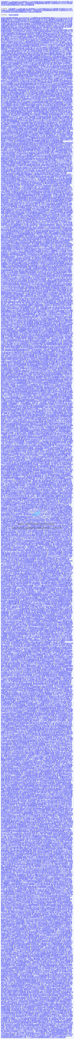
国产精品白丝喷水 (61, 782)
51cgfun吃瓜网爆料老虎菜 (39, 368)
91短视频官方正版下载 (21, 19)
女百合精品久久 (32, 736)
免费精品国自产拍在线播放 (56, 720)
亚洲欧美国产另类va (37, 416)
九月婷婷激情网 (36, 24)
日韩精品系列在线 (40, 750)
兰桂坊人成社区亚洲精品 (52, 655)
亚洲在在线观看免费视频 (9, 18)
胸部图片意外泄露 (18, 28)
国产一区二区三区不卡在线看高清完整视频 (43, 497)
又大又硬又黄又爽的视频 (20, 309)
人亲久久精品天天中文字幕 (44, 885)
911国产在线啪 (62, 69)
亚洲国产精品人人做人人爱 (50, 39)
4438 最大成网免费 (24, 206)
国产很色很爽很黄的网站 (9, 828)
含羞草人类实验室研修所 (56, 945)
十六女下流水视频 (63, 161)
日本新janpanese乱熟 (58, 209)
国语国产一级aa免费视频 (9, 127)
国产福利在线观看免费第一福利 (37, 407)
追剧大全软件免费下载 (13, 45)
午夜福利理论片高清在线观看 (15, 442)
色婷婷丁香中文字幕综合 (19, 585)
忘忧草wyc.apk (24, 96)
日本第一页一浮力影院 (25, 869)
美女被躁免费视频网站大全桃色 (29, 688)
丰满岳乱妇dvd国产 (56, 147)
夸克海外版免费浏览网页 (41, 818)
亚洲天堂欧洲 (63, 963)
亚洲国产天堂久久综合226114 (50, 660)
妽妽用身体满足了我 (19, 1037)
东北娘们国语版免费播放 (23, 684)
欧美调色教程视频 (27, 150)
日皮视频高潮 (49, 427)
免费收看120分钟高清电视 (50, 215)
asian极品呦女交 (64, 918)
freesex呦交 (59, 19)
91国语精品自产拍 (38, 183)
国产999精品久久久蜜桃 (54, 482)
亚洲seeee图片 (56, 132)
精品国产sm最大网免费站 (37, 589)
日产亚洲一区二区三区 (65, 239)
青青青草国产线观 (37, 947)
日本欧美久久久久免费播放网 (28, 138)
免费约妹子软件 (6, 167)
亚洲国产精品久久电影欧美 (61, 813)
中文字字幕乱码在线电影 (41, 210)
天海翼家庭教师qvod (21, 969)
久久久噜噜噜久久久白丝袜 (23, 443)
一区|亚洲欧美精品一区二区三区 (14, 866)
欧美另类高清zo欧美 (22, 341)
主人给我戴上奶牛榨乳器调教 (36, 679)
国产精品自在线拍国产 (34, 777)
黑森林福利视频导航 (39, 684)
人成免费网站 (12, 404)
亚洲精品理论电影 (28, 317)
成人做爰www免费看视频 (32, 476)
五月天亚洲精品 (6, 245)
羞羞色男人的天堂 (52, 935)
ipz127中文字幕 (39, 869)
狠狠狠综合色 (21, 90)
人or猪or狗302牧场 (52, 756)
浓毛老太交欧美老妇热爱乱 (42, 61)
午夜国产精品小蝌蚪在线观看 (28, 332)
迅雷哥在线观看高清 (15, 63)
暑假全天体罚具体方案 (35, 54)
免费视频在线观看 (50, 388)
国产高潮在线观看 (59, 406)
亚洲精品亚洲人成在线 (44, 487)
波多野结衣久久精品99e (28, 147)
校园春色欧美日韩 (24, 836)
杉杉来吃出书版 (8, 222)
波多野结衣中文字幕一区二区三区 (56, 869)
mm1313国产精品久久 (38, 52)
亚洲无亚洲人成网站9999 (54, 171)
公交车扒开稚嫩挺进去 (59, 1013)
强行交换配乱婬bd (9, 139)
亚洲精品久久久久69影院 (13, 830)
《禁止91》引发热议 (42, 234)
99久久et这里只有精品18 (44, 541)
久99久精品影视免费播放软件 (31, 246)
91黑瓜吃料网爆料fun (16, 717)
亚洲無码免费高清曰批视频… (30, 464)
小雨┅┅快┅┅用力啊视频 (17, 300)
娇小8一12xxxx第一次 (44, 717)
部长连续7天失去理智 (61, 887)
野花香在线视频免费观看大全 (30, 394)
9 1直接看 (20, 261)
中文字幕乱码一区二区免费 (56, 213)
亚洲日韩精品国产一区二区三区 (30, 603)
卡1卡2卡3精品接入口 (46, 968)
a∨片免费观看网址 (42, 709)
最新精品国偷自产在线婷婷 (55, 810)
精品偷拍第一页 (28, 258)
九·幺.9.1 (25, 648)
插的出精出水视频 (7, 433)
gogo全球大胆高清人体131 (42, 1028)
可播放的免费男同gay (18, 237)
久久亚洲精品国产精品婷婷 (59, 536)
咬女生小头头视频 (61, 912)
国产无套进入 (27, 818)
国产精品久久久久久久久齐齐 (32, 918)
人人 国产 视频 (20, 815)
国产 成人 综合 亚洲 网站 (49, 984)
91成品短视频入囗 (60, 858)
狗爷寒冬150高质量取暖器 (36, 624)
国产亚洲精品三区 (26, 85)
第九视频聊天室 (44, 786)
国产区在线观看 (19, 718)
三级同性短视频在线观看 (18, 164)
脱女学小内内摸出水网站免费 (28, 828)
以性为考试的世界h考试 (16, 496)
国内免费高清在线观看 (63, 180)
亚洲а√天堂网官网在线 (23, 376)
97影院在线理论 (13, 403)
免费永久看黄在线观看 (12, 347)
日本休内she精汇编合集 (46, 912)
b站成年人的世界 (58, 391)
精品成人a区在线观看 (58, 410)
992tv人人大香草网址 (12, 422)
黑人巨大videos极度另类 (54, 732)
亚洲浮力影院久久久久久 (63, 966)
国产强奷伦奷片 (13, 769)
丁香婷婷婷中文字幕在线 (31, 573)
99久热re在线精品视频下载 (62, 586)
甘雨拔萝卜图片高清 (55, 794)
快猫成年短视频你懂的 (8, 816)
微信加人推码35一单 (47, 451)
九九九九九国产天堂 (19, 846)
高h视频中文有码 (54, 364)
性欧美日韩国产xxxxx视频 (49, 165)
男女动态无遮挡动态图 (43, 467)
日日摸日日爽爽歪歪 (14, 484)
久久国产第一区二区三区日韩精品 (36, 48)
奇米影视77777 (66, 745)
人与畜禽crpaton (43, 703)
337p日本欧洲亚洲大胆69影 (37, 554)
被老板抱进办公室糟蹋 (48, 576)
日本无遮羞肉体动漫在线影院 (61, 308)
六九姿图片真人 (59, 693)
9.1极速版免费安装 (45, 771)
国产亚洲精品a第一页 (61, 255)
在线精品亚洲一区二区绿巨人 (48, 1018)
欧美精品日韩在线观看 (19, 267)
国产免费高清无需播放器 (13, 900)
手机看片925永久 (32, 846)
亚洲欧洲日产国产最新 (49, 63)
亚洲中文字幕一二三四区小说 (14, 733)
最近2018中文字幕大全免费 (62, 305)
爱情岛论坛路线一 (15, 239)
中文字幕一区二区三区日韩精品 (11, 739)
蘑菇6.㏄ (33, 685)
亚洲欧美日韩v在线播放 (35, 992)
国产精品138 (60, 733)
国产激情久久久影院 (17, 412)
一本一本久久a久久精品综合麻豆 (27, 1018)
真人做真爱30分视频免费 (51, 288)
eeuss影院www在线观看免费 (23, 864)
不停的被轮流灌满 (30, 613)
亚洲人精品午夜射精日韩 (17, 460)
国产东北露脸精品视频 (18, 857)
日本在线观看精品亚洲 (46, 693)
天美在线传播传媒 (49, 615)
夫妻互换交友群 (57, 31)
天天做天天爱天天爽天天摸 (33, 490)
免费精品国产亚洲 (44, 797)
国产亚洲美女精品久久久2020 (40, 997)
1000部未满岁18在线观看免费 (25, 467)
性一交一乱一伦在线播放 (44, 685)
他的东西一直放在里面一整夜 (30, 801)
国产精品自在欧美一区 (39, 532)
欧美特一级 (58, 538)
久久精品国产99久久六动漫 (44, 1003)
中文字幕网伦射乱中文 (37, 882)
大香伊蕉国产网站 (37, 344)
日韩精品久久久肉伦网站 (20, 953)
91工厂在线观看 (61, 557)
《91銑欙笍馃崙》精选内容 (25, 888)
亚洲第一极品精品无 (58, 370)
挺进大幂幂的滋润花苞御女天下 (55, 729)
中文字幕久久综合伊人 (40, 278)
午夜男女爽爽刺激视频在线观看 (54, 303)
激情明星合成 (17, 807)
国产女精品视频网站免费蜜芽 (33, 690)
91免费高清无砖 (17, 248)
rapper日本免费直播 (10, 126)
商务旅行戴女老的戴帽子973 (41, 370)
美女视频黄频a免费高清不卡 (59, 735)
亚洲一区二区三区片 (50, 345)
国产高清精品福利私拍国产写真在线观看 (29, 425)
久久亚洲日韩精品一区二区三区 (58, 299)
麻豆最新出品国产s (25, 619)
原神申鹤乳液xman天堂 (34, 401)
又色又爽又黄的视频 (43, 884)
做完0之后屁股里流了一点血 (43, 878)
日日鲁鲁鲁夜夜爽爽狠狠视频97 (53, 917)
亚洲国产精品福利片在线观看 (16, 359)
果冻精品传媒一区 (63, 739)
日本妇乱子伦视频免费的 (13, 225)
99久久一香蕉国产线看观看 (21, 306)
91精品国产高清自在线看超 (39, 1019)
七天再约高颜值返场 (56, 595)
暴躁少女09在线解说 (26, 132)
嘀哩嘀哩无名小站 (29, 308)
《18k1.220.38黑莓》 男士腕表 (60, 338)
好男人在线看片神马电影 (16, 43)
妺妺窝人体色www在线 (24, 469)
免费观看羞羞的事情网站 (40, 595)
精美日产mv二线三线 (48, 203)
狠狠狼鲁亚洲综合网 (65, 600)
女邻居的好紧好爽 (45, 980)
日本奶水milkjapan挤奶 (56, 921)
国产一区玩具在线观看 (62, 930)
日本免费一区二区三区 (36, 479)
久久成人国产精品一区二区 (37, 585)
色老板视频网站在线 (32, 442)
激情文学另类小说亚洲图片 (63, 336)
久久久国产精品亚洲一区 (40, 413)
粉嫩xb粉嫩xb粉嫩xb (58, 954)
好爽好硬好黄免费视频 (35, 449)
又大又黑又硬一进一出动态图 (62, 738)
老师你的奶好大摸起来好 (62, 568)
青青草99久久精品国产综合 (29, 771)
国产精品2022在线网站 (52, 207)
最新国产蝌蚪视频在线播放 (36, 415)
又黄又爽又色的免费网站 (23, 210)
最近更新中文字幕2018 (37, 144)
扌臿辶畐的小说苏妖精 (48, 164)
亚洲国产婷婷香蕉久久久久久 (57, 873)
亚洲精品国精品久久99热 (38, 831)
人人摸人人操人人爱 (47, 974)
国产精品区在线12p (64, 603)
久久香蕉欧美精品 (20, 615)
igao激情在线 (10, 622)
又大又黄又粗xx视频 (34, 419)
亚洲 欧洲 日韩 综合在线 (39, 553)
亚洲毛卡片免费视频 (19, 992)
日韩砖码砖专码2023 (34, 260)
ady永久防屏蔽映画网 (45, 454)
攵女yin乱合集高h (60, 685)
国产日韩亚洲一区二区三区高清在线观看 (15, 577)
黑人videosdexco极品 (31, 1000)
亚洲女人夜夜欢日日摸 (13, 354)
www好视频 (33, 130)
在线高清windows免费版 (26, 535)
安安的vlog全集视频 (24, 914)
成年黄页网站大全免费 (16, 55)
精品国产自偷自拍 (17, 171)
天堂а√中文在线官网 (23, 553)
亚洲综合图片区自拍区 (19, 721)
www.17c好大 (22, 903)
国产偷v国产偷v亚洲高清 (50, 72)
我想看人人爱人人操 (25, 682)
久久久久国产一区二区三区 (58, 646)
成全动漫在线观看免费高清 (38, 200)
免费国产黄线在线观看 (21, 264)
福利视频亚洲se (14, 254)
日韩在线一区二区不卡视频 (12, 37)
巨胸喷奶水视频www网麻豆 (50, 579)
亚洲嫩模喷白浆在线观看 (61, 923)
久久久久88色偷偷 (37, 798)
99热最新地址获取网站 (47, 40)
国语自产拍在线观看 (42, 754)
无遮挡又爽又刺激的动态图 (29, 631)
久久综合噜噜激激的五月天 (19, 1016)
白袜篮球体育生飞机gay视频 (36, 273)
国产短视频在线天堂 (26, 792)
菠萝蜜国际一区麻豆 (17, 579)
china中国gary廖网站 (35, 446)
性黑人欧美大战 (23, 416)
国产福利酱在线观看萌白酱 (14, 772)
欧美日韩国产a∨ (16, 791)
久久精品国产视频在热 (49, 948)
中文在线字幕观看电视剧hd (18, 383)
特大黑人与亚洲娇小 (30, 224)
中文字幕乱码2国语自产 (17, 711)
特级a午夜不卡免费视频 (9, 785)
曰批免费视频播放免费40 (26, 234)
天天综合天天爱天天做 (50, 398)
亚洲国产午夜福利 (65, 165)
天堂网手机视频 (23, 606)
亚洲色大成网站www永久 (48, 908)
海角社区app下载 (47, 863)
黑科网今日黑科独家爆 (42, 287)
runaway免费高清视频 (12, 398)
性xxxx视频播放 (59, 478)
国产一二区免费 (25, 971)
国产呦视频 (22, 182)
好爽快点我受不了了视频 (49, 394)
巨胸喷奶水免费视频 (47, 445)
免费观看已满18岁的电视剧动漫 (52, 114)
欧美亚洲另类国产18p (57, 709)
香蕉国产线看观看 (33, 470)
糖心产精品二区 (22, 589)
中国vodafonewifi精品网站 (52, 373)
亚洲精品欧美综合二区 (50, 774)
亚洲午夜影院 (66, 463)
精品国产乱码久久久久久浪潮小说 (14, 36)
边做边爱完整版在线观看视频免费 (20, 851)
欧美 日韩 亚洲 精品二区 (53, 866)
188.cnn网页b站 (47, 24)
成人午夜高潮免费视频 (60, 545)
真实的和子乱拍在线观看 (46, 681)
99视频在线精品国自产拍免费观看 (44, 619)
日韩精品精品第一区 (23, 482)
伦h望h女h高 (31, 1036)
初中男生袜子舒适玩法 (28, 978)
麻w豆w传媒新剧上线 (62, 167)
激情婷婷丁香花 (54, 231)
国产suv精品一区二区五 (60, 751)
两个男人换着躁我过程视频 (30, 323)
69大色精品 (26, 745)
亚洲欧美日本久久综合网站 (53, 690)
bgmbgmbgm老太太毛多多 (14, 290)
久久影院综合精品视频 (10, 485)
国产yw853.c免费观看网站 (48, 332)
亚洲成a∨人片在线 (46, 45)
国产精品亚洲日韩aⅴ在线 (40, 70)
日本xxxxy (7, 988)
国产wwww (4, 197)
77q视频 (58, 899)
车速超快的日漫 (16, 681)
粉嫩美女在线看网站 (22, 763)
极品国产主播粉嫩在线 (54, 273)
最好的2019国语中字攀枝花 (43, 920)
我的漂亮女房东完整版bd (13, 780)
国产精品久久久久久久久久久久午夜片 (51, 741)
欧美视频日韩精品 (57, 201)
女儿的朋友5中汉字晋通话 (51, 763)
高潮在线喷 (39, 388)
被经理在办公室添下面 (33, 966)
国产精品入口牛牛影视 (25, 69)
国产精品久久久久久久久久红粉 (14, 40)
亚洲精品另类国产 (56, 170)
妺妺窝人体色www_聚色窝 (10, 594)
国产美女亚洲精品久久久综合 (55, 890)
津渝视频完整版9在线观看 (27, 272)
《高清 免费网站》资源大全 (28, 403)
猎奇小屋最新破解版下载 (54, 610)
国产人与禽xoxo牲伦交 (19, 800)
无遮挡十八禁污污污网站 (54, 903)
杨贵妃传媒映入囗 (17, 821)
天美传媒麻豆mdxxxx (10, 903)
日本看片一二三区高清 (18, 691)
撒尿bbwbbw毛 (40, 218)
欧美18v (40, 762)
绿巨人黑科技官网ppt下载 (12, 436)
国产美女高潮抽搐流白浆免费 (11, 302)
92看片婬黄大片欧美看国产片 (19, 91)
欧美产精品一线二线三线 (41, 747)
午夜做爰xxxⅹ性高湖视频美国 (15, 876)
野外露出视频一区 (60, 448)
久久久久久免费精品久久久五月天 (31, 348)
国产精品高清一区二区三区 (40, 176)
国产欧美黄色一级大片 (41, 397)
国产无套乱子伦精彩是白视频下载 (28, 312)
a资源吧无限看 (18, 708)
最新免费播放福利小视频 (17, 736)
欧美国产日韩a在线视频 (39, 924)
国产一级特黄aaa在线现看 (27, 66)
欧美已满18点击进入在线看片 (57, 977)
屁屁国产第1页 (10, 560)
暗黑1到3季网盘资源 (59, 467)
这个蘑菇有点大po (47, 246)
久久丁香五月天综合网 (22, 950)
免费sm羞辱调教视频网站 (56, 285)
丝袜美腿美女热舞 (27, 123)
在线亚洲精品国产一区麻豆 (17, 860)
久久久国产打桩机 (14, 173)
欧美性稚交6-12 (13, 893)
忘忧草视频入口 (43, 212)
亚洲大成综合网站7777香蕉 (17, 663)
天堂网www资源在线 (18, 192)
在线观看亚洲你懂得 (50, 837)
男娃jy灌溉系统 (42, 285)
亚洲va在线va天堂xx (49, 460)
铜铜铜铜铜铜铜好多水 (29, 195)
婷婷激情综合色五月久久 (62, 878)
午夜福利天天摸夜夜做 (12, 1025)
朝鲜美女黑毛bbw (55, 49)
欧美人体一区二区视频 (15, 909)
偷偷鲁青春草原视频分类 (53, 94)
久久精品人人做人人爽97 (56, 46)
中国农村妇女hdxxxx (12, 557)
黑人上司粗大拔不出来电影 (27, 803)
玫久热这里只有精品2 (39, 550)
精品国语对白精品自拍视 (44, 879)
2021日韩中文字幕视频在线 (44, 604)
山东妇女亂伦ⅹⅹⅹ (9, 481)
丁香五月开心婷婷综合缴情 (58, 30)
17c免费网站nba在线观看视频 (40, 18)
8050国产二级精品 (33, 451)
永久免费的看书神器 (20, 945)
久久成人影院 (9, 939)
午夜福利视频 (10, 425)
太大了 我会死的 (46, 983)
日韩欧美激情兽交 (54, 48)
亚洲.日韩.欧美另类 (25, 563)
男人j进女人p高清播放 (32, 194)
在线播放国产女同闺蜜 (54, 1007)
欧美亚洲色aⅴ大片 (24, 421)
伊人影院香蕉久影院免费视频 (23, 321)
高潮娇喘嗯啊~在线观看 (45, 887)
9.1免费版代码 (48, 478)
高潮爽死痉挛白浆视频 (33, 72)
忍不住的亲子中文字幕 (33, 678)
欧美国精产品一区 (27, 173)
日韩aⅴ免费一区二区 (12, 344)
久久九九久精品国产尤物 (61, 82)
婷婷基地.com (59, 661)
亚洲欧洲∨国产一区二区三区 (57, 237)
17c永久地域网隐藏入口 (33, 367)
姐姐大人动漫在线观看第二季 (61, 994)
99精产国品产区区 (49, 577)
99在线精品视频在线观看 (57, 442)
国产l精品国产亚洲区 (59, 574)
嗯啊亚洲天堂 (7, 448)
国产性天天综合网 (59, 645)
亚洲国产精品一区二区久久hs (27, 151)
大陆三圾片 (5, 849)
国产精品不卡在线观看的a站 (12, 642)
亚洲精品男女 (40, 171)
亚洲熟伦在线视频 (62, 748)
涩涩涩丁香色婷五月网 (29, 681)
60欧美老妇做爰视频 (30, 129)
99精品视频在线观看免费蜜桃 (54, 158)
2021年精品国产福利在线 (25, 604)
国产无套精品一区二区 (16, 693)
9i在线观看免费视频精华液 (41, 954)
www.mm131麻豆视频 (43, 156)
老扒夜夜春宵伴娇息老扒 (59, 191)
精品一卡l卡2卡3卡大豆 (55, 691)
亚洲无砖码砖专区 (45, 57)
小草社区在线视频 (14, 978)
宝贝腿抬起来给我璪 (14, 162)
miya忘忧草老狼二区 (8, 899)
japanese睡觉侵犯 (7, 174)
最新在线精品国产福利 (18, 111)
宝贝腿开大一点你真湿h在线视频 (20, 70)
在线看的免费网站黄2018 (34, 330)
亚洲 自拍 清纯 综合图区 (32, 649)
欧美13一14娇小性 (29, 830)
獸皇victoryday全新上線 (16, 48)
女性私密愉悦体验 (64, 837)
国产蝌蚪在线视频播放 (28, 488)
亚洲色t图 (66, 330)
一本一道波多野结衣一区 (45, 188)
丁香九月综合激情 (29, 833)
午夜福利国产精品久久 (18, 941)
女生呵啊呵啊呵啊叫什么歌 (24, 702)
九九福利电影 (50, 855)
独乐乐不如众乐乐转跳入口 (61, 314)
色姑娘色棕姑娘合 (18, 908)
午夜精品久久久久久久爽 (42, 154)
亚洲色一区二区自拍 (55, 488)
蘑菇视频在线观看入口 (29, 400)
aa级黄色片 (21, 360)
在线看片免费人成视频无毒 (53, 1006)
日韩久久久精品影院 (30, 255)
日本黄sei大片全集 (35, 197)
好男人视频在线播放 (56, 212)
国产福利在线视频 (28, 768)
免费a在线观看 (48, 657)
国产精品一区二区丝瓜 (15, 27)
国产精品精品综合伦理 (49, 807)
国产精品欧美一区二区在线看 (56, 135)
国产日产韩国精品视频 (31, 909)
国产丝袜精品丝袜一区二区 (25, 885)
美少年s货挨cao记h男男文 (10, 562)
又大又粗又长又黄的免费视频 (14, 929)
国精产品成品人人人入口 (29, 664)
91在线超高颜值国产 (18, 748)
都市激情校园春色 (9, 894)
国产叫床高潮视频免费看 (36, 600)
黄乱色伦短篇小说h (64, 111)
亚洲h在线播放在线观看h (48, 905)
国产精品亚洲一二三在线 (38, 720)
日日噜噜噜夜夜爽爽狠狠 (49, 621)
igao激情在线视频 (28, 354)
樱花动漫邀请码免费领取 (62, 604)
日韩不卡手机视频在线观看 (26, 541)
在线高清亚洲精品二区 (42, 539)
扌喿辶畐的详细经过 (34, 941)
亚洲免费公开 (10, 82)
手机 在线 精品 (26, 413)
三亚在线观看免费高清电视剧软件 (54, 382)
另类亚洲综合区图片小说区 (31, 389)
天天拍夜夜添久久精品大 (63, 769)
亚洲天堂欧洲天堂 (53, 257)
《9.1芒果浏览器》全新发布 (39, 350)
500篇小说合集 (67, 827)
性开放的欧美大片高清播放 (36, 25)
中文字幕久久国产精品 (13, 400)
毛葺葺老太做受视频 (38, 482)
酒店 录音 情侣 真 (40, 873)
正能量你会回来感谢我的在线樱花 (16, 446)
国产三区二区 (15, 276)
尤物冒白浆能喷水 (56, 754)
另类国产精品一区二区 (18, 592)
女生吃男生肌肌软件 (17, 643)
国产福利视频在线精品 (19, 633)
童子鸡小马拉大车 (65, 159)
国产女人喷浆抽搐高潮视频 (17, 364)
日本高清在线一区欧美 (35, 633)
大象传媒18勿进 (11, 24)
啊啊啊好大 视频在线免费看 (12, 884)
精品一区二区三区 (18, 269)
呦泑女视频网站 (23, 995)
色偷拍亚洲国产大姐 (50, 562)
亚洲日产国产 (53, 357)
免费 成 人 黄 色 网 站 (54, 1016)
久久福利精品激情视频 (43, 117)
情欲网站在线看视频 (42, 673)
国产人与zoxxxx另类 (13, 323)
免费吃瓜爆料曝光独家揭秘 (53, 54)
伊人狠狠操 (12, 915)
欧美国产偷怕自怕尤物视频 (39, 291)
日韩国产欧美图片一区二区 (12, 545)
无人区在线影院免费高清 (42, 142)
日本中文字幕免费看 (16, 255)
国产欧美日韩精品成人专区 (50, 840)
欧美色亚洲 (24, 347)
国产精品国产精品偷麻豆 (36, 610)
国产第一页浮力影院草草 (9, 786)
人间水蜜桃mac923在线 (16, 637)
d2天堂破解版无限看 (47, 753)
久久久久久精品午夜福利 (17, 124)
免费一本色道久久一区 (62, 929)
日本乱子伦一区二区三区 (46, 224)
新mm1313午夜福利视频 (32, 566)
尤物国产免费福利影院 (13, 591)
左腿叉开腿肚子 (65, 139)
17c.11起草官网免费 (24, 209)
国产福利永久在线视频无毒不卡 (31, 917)
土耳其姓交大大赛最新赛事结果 (15, 757)
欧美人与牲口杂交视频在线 (33, 335)
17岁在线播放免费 (61, 451)
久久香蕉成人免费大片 (40, 654)
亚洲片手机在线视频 (11, 688)
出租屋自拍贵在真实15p (23, 536)
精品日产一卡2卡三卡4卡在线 (31, 100)
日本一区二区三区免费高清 (43, 738)
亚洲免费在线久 (27, 345)
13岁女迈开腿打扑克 (65, 560)
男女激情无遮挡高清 (28, 845)
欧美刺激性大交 (54, 22)
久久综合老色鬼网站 (25, 639)
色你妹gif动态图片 (20, 983)
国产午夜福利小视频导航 (17, 273)
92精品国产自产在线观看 (62, 386)
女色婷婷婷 (10, 341)
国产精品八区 (61, 1027)
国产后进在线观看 (14, 664)
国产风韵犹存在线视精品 (49, 688)
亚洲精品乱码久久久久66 (63, 724)
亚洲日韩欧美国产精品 (44, 645)
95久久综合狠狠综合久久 (36, 21)
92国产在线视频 (14, 133)
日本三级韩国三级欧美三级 (45, 557)
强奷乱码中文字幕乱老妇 (35, 252)
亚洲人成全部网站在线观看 (38, 109)
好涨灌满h (53, 998)
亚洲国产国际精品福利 (63, 783)
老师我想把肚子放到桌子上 (59, 287)
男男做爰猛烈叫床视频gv (39, 836)
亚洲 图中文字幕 (31, 31)
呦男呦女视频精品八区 (40, 353)
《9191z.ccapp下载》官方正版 (29, 974)
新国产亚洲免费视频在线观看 (11, 145)
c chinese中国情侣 (62, 76)
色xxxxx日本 (21, 177)
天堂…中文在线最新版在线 (46, 893)
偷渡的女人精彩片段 (20, 216)
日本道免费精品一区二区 (32, 230)
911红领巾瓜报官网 (29, 672)
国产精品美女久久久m (43, 410)
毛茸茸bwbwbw (35, 275)
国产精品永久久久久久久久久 (36, 897)
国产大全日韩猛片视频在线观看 (46, 281)
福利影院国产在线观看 (57, 234)
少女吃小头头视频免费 (32, 203)
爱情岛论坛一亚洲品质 (34, 34)
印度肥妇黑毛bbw (19, 783)
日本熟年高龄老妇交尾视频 (23, 675)
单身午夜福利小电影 (28, 302)
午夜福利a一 (64, 136)
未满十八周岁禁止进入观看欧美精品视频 (28, 242)
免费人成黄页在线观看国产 (37, 849)
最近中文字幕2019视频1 (17, 998)
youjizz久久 (23, 79)
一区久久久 (47, 458)
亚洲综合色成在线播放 (59, 717)
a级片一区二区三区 (50, 306)
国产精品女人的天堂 (39, 222)
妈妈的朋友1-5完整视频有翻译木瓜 (19, 634)
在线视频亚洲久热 (24, 576)
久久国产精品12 (30, 487)
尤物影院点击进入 (41, 795)
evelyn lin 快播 (18, 60)
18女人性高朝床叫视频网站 (14, 215)
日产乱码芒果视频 (60, 968)
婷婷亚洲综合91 (18, 203)
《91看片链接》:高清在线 (45, 179)
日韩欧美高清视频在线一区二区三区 (26, 371)
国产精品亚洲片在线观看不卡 (39, 341)
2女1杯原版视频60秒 (31, 326)
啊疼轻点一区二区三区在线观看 (48, 81)
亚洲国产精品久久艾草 (22, 924)
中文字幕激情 (60, 615)
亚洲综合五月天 (66, 233)
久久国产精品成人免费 (29, 933)
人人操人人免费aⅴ (47, 248)
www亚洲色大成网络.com (22, 168)
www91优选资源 (16, 221)
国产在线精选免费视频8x (53, 789)
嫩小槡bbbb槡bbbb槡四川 (36, 956)
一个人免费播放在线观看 (52, 449)
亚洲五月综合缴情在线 (45, 664)
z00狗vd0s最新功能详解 (61, 606)
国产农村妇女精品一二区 (33, 760)
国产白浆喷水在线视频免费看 (16, 655)
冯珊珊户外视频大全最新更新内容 (52, 649)
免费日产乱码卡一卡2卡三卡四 (38, 721)
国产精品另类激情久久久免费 (58, 870)
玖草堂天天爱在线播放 (56, 368)
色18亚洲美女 (5, 592)
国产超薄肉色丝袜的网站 (29, 145)
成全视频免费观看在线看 (47, 708)
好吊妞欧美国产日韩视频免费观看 (21, 813)
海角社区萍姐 (36, 669)
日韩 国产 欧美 (23, 299)
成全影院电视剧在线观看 (64, 591)
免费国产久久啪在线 (11, 191)
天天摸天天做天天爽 (13, 285)
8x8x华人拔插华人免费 (37, 676)
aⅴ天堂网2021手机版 (47, 782)
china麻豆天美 (21, 951)
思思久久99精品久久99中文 (49, 500)
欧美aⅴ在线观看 (51, 415)
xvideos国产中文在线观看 (27, 191)
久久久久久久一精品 (52, 744)
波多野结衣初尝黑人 (62, 499)
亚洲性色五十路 (56, 612)
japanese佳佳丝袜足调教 (45, 981)
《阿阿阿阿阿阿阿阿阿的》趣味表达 (50, 225)
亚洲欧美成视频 (52, 995)
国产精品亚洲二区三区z (57, 51)
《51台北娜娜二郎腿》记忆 (34, 106)
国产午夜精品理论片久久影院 (57, 529)
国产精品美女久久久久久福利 (34, 986)
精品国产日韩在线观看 (22, 872)
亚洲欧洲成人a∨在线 (33, 294)
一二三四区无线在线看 (24, 588)
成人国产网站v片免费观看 (60, 117)
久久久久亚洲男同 (14, 600)
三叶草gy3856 (63, 876)
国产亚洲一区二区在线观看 (37, 911)
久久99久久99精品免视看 (16, 72)
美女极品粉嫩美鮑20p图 (42, 612)
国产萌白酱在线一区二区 (54, 627)
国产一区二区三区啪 (55, 723)
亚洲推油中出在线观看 (12, 439)
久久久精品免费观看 (62, 681)
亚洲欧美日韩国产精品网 (40, 168)
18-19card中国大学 (33, 164)
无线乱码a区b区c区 (17, 1006)
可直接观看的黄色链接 (25, 975)
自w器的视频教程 (18, 840)
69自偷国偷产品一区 (53, 123)
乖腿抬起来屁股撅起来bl (41, 588)
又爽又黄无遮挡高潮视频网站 (54, 757)
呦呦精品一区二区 (39, 67)
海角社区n (65, 1016)
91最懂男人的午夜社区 (12, 212)
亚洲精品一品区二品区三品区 (33, 642)
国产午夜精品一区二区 (44, 66)
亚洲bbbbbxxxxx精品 (21, 1004)
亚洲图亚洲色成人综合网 (23, 747)
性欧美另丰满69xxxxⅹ (33, 43)
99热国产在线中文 (56, 418)
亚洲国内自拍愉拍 (30, 27)
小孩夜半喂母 (38, 76)
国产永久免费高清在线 (50, 437)
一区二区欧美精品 (57, 652)
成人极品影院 (54, 139)
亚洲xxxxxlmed (11, 209)
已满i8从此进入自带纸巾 (11, 147)
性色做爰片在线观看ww (50, 493)
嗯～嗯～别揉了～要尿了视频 (34, 496)
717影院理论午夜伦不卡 (43, 900)
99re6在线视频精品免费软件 (14, 986)
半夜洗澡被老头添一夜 (14, 308)
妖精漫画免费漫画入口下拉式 (43, 406)
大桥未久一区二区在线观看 (63, 765)
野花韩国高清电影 (54, 475)
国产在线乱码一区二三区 (58, 747)
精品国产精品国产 (57, 759)
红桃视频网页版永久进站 (54, 342)
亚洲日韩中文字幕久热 (36, 890)
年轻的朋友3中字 (58, 487)
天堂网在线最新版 (45, 846)
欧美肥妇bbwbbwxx (52, 136)
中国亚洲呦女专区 (31, 921)
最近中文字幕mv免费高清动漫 (46, 302)
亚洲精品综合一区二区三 (32, 248)
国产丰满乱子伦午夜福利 (19, 867)
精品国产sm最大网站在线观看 (48, 37)
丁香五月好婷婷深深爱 (61, 839)
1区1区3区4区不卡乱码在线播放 (30, 667)
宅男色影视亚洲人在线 (44, 923)
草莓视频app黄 (43, 827)
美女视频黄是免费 (21, 391)
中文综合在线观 (26, 189)
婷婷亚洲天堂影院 (47, 79)
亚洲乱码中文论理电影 (19, 744)
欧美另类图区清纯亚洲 (47, 360)
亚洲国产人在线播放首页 (42, 1013)
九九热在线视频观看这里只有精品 (30, 562)
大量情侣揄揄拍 (31, 711)
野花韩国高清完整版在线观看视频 (47, 830)
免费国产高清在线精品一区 (20, 630)
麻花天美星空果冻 (28, 900)
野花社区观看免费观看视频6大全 (55, 798)
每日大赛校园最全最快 (41, 112)
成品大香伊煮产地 (51, 111)
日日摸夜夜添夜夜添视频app (53, 616)
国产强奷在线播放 (52, 882)
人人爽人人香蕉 (17, 500)
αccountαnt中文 (23, 18)
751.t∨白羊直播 (37, 1012)
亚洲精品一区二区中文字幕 (36, 732)
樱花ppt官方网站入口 (13, 488)
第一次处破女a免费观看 (35, 655)
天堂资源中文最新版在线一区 (14, 362)
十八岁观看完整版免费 (12, 336)
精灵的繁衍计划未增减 (43, 535)
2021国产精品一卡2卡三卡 (62, 376)
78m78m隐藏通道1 (29, 884)
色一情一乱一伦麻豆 (45, 834)
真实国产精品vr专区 (55, 494)
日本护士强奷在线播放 (41, 433)
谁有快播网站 (63, 935)
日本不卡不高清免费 (45, 736)
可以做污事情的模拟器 (61, 542)
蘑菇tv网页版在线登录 (59, 909)
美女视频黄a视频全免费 (32, 165)
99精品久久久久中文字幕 (55, 473)
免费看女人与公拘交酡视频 (20, 1019)
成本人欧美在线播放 (61, 863)
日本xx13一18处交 (45, 371)
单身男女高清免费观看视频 (15, 194)
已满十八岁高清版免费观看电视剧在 (45, 675)
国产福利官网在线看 (15, 918)
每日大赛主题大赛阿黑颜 (41, 957)
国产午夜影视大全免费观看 (20, 114)
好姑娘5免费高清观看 (58, 485)
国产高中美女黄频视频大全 (35, 866)
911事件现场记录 (51, 609)
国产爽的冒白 (5, 276)
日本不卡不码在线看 (59, 702)
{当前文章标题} (14, 15)
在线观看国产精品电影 (16, 227)
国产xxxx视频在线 (28, 1009)
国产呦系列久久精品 (17, 779)
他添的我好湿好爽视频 (56, 263)
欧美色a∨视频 (28, 960)
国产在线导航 (19, 598)
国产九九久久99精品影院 (43, 186)
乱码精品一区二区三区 (44, 272)
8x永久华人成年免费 (59, 436)
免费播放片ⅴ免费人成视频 (29, 57)
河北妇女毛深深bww (52, 819)
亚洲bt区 (68, 945)
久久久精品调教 (27, 154)
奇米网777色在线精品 (22, 948)
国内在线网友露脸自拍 (34, 615)
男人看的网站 (36, 914)
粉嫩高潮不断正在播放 (32, 753)
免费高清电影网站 (37, 616)
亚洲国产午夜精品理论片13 (30, 254)
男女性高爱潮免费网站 (16, 236)
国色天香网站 (42, 269)
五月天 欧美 (5, 1016)
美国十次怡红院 (50, 479)
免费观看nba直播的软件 (11, 801)
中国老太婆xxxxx (62, 772)
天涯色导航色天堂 (33, 824)
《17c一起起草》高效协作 (9, 563)
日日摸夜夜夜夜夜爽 (20, 136)
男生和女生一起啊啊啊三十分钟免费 (54, 251)
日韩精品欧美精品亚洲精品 (26, 87)
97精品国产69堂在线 (32, 908)
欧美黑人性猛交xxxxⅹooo (11, 219)
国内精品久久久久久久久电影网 (27, 816)
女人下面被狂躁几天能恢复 (51, 221)
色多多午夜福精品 (61, 762)
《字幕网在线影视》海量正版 (24, 338)
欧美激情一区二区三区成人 (60, 88)
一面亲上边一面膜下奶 (57, 818)
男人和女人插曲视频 (48, 19)
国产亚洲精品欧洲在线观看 (33, 437)
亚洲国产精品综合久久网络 (34, 779)
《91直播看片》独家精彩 (34, 547)
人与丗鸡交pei (11, 320)
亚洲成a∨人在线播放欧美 (48, 312)
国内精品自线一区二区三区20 (43, 386)
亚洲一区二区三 (40, 204)
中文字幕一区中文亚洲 (55, 795)
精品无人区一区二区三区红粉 (24, 204)
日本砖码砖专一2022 (34, 592)
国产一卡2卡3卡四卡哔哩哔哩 (38, 383)
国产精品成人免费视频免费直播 (37, 364)
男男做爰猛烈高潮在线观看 (54, 380)
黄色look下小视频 (43, 147)
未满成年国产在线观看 (18, 927)
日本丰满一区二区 (15, 648)
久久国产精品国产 (27, 1030)
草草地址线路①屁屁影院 (27, 893)
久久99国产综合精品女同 (21, 568)
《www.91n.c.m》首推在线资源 (17, 1001)
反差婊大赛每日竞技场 (8, 180)
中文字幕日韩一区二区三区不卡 (45, 69)
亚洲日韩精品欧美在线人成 (12, 768)
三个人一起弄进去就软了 (11, 397)
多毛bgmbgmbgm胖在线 (60, 530)
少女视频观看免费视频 (29, 775)
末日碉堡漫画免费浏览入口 (62, 672)
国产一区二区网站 (54, 97)
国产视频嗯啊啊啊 (13, 121)
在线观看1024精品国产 (21, 726)
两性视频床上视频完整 (20, 475)
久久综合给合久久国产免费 (30, 842)
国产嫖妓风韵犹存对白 (52, 640)
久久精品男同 (18, 1024)
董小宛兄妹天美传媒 (38, 902)
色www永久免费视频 (24, 550)
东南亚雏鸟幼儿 (25, 344)
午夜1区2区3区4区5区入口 (12, 709)
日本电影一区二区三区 (62, 248)
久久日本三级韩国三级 (38, 421)
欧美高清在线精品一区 (55, 379)
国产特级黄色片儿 (28, 673)
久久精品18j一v (48, 839)
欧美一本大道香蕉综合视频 (41, 634)
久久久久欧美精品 (26, 121)
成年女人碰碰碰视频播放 (30, 905)
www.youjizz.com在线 (8, 142)
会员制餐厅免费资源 (33, 715)
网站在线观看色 (40, 126)
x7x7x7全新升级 (13, 218)
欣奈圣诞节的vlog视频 (23, 481)
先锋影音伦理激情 (66, 67)
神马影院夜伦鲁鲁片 (21, 890)
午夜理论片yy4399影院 (8, 75)
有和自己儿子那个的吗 (48, 55)
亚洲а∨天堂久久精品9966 (12, 389)
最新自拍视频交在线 (47, 243)
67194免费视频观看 (65, 275)
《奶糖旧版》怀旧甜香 (38, 962)
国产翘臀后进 (52, 583)
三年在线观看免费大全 (60, 197)
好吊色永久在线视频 (62, 400)
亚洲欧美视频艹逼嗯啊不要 (54, 496)
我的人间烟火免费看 (59, 290)
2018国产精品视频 (9, 102)
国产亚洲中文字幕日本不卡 (21, 735)
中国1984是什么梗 (18, 548)
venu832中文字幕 (7, 947)
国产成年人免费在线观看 (9, 995)
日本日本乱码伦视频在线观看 (17, 556)
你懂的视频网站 (20, 401)
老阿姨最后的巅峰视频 (48, 430)
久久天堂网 (68, 311)
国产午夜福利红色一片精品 (34, 236)
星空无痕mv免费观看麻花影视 (29, 660)
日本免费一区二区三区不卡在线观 (47, 185)
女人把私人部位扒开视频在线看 (16, 288)
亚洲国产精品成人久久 (28, 436)
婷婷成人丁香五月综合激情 (41, 652)
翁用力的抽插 (19, 158)
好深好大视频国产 (35, 751)
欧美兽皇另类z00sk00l (8, 312)
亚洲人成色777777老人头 (37, 529)
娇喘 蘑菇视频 (32, 266)
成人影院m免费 (32, 124)
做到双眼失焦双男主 (62, 476)
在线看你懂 (11, 376)
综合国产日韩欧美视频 (32, 643)
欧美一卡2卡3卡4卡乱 (53, 639)
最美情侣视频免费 (42, 231)
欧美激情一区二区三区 (18, 730)
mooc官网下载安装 (62, 1012)
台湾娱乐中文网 (36, 568)
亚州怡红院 (35, 944)
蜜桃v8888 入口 (10, 951)
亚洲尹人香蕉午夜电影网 (38, 309)
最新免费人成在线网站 (62, 326)
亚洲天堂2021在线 (63, 533)
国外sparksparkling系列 (9, 240)
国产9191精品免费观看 (16, 440)
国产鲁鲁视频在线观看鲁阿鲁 (31, 148)
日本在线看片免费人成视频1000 (33, 819)
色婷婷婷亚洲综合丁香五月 (60, 539)
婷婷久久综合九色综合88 (9, 879)
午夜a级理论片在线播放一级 (36, 691)
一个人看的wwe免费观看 (9, 968)
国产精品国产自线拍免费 (61, 541)
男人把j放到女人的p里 (43, 1036)
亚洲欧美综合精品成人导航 (10, 685)
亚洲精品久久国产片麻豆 (11, 754)
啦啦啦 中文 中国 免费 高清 (56, 821)
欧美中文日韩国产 (15, 673)
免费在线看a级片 (12, 724)
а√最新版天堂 (27, 712)
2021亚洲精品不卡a (60, 657)
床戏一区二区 (45, 822)
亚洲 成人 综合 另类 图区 (55, 750)
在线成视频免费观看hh (33, 362)
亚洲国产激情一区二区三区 (62, 79)
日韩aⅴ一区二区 (31, 923)
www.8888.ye (16, 245)
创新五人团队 (20, 458)
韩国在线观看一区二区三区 (28, 428)
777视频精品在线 (64, 312)
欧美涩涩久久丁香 (30, 821)
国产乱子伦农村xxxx (37, 329)
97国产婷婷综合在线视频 (30, 239)
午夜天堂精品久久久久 (28, 285)
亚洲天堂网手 (43, 145)
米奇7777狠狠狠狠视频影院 (55, 1033)
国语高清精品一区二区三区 (20, 22)
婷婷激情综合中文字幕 (29, 333)
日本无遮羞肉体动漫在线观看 (32, 493)
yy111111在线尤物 (43, 191)
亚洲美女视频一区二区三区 (53, 633)
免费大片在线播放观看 (36, 542)
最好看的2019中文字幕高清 (50, 670)
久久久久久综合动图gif (23, 670)
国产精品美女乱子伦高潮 (16, 839)
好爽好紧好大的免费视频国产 (15, 294)
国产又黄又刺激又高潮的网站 (45, 783)
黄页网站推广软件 (18, 1027)
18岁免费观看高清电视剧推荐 (21, 243)
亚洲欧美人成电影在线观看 (63, 785)
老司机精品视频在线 (46, 73)
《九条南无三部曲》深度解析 (23, 433)
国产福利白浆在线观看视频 (40, 735)
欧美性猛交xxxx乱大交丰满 (32, 739)
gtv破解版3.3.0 (20, 891)
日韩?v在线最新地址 (56, 102)
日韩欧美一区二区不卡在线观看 (55, 988)
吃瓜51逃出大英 (20, 1036)
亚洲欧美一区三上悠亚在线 (28, 97)
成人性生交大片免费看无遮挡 (33, 837)
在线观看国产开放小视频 (17, 407)
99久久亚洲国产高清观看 (48, 239)
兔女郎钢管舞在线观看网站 (10, 771)
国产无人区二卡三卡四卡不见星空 (49, 800)
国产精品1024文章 (31, 929)
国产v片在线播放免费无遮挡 (33, 373)
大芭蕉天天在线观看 (17, 491)
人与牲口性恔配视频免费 (17, 657)
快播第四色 (16, 297)
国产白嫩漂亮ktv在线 (48, 848)
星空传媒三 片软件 (11, 421)
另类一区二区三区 (34, 867)
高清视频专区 (21, 875)
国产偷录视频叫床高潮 (15, 108)
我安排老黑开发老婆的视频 (45, 177)
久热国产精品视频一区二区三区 (61, 297)
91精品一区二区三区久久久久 (11, 621)
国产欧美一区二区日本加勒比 (60, 433)
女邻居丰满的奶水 (7, 675)
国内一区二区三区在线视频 (18, 849)
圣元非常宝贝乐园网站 (8, 177)
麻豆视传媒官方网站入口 (32, 812)
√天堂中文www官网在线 (16, 843)
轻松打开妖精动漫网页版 (54, 141)
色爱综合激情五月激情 (61, 470)
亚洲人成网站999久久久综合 (28, 989)
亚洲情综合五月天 (42, 551)
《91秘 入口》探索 (47, 409)
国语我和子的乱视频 (37, 91)
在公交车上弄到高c (63, 562)
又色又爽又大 (56, 61)
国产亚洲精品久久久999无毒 (39, 726)
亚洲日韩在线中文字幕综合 (46, 559)
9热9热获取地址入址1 (36, 640)
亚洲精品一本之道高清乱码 (28, 485)
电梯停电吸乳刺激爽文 (58, 711)
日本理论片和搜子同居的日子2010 (27, 899)
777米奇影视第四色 (33, 983)
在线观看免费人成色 (48, 637)
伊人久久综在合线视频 (10, 428)
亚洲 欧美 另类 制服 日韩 (24, 1028)
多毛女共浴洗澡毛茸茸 (10, 619)
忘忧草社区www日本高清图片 (45, 431)
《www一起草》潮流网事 (26, 117)
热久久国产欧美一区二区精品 (57, 222)
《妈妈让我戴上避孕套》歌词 (43, 448)
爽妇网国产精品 (41, 377)
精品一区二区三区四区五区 (50, 120)
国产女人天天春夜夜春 (44, 240)
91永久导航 (28, 374)
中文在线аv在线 (49, 769)
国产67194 (41, 855)
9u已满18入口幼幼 (65, 548)
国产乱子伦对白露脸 (42, 356)
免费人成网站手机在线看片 (59, 151)
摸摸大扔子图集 (6, 388)
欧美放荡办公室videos (10, 782)
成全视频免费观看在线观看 (53, 344)
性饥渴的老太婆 (19, 351)
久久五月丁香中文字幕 (42, 768)
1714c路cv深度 (55, 745)
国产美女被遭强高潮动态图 (54, 85)
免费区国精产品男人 (24, 315)
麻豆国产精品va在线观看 (11, 571)
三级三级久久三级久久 (28, 179)
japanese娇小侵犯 (60, 981)
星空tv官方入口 (59, 469)
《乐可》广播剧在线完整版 (43, 586)
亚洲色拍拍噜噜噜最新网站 (10, 377)
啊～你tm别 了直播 (47, 476)
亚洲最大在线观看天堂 (8, 161)
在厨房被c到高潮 (45, 909)
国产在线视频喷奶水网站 (39, 233)
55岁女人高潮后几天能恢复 (42, 443)
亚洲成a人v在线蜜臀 (27, 754)
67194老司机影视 (38, 894)
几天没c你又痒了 (28, 201)
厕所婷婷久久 (44, 936)
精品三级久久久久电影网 (30, 245)
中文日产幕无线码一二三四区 (36, 455)
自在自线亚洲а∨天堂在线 (28, 700)
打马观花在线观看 (49, 712)
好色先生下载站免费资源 (13, 905)
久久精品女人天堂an (46, 765)
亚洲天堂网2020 (8, 455)
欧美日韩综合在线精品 (34, 382)
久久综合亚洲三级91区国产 (15, 678)
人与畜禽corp (55, 643)
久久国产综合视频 (14, 150)
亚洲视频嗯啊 (20, 330)
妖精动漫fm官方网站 (54, 554)
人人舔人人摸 (11, 956)
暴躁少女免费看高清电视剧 (37, 267)
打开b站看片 (67, 144)
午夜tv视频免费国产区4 (23, 706)
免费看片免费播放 (41, 494)
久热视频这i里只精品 (21, 479)
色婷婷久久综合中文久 (64, 619)
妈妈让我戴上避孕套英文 (37, 228)
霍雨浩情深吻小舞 (26, 723)
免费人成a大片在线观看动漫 (42, 851)
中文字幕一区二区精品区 (28, 51)
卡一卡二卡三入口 (7, 351)
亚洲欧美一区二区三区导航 (58, 404)
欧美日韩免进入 (6, 306)
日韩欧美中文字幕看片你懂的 (47, 161)
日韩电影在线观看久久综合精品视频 (17, 473)
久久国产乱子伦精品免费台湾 (59, 291)
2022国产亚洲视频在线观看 (44, 661)
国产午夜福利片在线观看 (36, 380)
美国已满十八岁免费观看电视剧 (37, 857)
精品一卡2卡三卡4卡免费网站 (51, 678)
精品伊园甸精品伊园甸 (18, 451)
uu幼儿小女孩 (21, 320)
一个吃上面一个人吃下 (31, 636)
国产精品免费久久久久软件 (60, 461)
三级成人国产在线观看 (27, 551)
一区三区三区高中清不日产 (32, 807)
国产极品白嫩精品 (34, 79)
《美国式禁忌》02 (56, 341)
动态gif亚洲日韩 (32, 1010)
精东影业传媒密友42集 (33, 733)
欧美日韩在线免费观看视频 (30, 1025)
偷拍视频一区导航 (56, 130)
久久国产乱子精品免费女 (32, 215)
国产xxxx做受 (64, 697)
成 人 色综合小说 (32, 359)
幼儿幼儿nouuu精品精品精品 (17, 21)
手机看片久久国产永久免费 (32, 63)
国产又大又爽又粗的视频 (49, 801)
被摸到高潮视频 (27, 324)
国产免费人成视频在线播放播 (45, 354)
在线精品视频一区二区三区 (21, 616)
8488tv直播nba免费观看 (54, 204)
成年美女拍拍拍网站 (48, 351)
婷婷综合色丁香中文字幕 (46, 724)
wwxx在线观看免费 (65, 182)
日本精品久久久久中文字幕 (50, 33)
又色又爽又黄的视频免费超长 (25, 49)
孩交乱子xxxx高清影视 (8, 112)
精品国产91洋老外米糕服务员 (60, 613)
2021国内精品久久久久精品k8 (37, 320)
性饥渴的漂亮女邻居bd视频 (51, 651)
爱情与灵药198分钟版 (47, 658)
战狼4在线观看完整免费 (60, 809)
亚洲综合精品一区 (49, 76)
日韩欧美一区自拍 (64, 609)
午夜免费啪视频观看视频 (45, 336)
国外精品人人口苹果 (8, 49)
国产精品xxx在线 (34, 963)
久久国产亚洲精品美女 (15, 224)
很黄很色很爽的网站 (46, 359)
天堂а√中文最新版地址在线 (44, 718)
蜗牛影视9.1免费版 (46, 597)
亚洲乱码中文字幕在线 (57, 112)
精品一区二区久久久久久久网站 (54, 804)
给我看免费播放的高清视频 (39, 22)
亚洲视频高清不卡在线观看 (61, 900)
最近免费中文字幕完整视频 (24, 1013)
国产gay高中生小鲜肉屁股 (25, 434)
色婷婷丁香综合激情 (61, 812)
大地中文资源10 (37, 376)
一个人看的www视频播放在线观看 (42, 930)
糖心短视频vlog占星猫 (64, 415)
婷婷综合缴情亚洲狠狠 (60, 834)
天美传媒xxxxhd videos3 (46, 938)
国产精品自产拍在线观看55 (55, 21)
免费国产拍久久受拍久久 (56, 320)
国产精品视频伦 (65, 194)
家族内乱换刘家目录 (8, 795)
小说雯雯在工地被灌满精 (17, 252)
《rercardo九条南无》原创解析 (54, 947)
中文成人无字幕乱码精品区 (43, 173)
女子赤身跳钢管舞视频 (30, 708)
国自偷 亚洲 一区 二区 (50, 446)
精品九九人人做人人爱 (56, 696)
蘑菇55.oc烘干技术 (11, 39)
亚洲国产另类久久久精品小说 (13, 326)
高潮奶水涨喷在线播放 (27, 105)
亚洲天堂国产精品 (44, 1010)
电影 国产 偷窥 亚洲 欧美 (32, 848)
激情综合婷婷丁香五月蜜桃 (18, 625)
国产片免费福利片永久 (46, 385)
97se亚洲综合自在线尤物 (24, 386)
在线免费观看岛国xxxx (59, 57)
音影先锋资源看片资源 (50, 777)
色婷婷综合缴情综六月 (44, 852)
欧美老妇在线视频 (34, 33)
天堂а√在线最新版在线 (20, 906)
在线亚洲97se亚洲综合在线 (36, 951)
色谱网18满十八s (6, 966)
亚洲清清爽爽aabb (60, 266)
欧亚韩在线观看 (13, 132)
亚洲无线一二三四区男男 (13, 775)
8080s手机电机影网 (30, 357)
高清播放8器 (28, 76)
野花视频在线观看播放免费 (25, 560)
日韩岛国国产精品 (42, 825)
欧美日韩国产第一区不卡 (49, 963)
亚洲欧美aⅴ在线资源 (64, 582)
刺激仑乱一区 (13, 806)
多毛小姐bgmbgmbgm (13, 99)
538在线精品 (29, 287)
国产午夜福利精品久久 (46, 929)
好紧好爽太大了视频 (58, 362)
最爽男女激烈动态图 (46, 127)
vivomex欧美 (38, 345)
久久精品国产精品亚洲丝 (51, 992)
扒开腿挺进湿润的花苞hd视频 (53, 242)
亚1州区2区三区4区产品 (36, 103)
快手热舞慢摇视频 (41, 714)
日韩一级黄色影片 (21, 427)
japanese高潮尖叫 (54, 327)
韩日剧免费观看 (53, 548)
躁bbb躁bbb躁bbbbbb (55, 532)
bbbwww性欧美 (16, 1009)
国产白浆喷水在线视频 (37, 342)
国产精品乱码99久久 (57, 786)
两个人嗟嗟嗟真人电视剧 (22, 176)
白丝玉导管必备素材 (57, 997)
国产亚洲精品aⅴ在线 (33, 815)
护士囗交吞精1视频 (47, 715)
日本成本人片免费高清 (52, 75)
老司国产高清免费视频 (16, 213)
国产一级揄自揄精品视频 (43, 833)
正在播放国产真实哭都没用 (46, 180)
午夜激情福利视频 (16, 858)
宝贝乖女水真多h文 (21, 932)
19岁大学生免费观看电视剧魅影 (60, 673)
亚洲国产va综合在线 (57, 742)
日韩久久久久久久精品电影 (29, 64)
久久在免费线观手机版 (46, 326)
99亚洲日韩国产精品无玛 (59, 206)
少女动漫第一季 (59, 409)
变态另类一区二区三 (33, 318)
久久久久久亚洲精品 (30, 855)
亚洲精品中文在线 (11, 803)
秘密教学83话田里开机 (10, 809)
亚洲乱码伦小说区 (31, 454)
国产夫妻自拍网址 (40, 123)
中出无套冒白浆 (48, 538)
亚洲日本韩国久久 (55, 827)
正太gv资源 (34, 742)
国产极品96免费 (46, 58)
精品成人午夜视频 (40, 257)
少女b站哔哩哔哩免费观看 (34, 804)
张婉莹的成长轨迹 (20, 936)
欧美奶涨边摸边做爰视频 (21, 46)
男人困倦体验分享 (55, 1019)
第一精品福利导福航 (13, 100)
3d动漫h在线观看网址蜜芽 (35, 111)
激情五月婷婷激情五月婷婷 (62, 597)
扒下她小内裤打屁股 (8, 684)
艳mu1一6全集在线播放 (9, 339)
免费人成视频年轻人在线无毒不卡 (32, 618)
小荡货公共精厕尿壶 (13, 618)
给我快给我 (47, 530)
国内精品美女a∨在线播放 (13, 258)
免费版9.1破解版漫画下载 (47, 133)
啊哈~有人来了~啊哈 (42, 607)
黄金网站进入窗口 (25, 327)
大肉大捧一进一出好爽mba (62, 694)
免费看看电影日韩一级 (15, 649)
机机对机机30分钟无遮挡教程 (57, 714)
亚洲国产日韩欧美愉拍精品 (44, 434)
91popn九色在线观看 (37, 609)
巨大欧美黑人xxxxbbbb (28, 557)
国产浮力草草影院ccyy (32, 440)
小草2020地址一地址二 (30, 395)
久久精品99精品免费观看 (59, 957)
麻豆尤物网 (35, 243)
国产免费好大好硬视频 (36, 988)
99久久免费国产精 (64, 260)
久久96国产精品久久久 (43, 574)
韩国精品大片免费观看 (23, 669)
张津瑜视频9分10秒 (14, 493)
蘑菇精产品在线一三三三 (37, 935)
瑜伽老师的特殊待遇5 (19, 54)
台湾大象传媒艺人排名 (10, 852)
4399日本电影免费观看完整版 (28, 786)
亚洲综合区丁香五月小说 (17, 25)
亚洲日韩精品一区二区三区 (34, 158)
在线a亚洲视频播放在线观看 (60, 601)
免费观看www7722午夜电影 (31, 99)
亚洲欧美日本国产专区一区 (32, 221)
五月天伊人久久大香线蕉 (36, 965)
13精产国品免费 (49, 762)
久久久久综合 (13, 989)
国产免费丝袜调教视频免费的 (58, 1030)
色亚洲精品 (5, 673)
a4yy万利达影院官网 (16, 612)
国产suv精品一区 (61, 90)
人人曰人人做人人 (17, 538)
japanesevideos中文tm (58, 154)
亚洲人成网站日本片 (32, 40)
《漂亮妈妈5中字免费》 (24, 957)
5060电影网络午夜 (18, 703)
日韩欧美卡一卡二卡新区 (9, 69)
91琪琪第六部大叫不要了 (15, 42)
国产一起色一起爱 (55, 654)
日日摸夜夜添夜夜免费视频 (32, 861)
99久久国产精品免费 (59, 173)
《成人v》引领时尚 (39, 639)
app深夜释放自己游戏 (18, 1010)
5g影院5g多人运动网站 (11, 368)
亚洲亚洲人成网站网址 (10, 660)
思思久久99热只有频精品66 (24, 795)
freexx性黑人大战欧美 (8, 902)
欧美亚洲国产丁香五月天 (49, 365)
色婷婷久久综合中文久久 (60, 1036)
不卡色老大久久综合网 (10, 431)
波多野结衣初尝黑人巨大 (50, 860)
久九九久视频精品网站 (22, 697)
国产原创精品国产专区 (10, 418)
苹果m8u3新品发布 (21, 130)
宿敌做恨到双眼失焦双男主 (20, 694)
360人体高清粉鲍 (52, 600)
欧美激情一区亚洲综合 (27, 377)
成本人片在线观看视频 (18, 198)
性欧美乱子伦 (35, 576)
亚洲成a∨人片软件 (59, 736)
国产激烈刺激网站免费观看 (28, 797)
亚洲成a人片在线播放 (13, 409)
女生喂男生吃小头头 (25, 39)
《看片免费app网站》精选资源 (44, 1031)
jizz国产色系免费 (43, 130)
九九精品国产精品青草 (49, 603)
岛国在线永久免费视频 (13, 345)
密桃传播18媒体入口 (61, 261)
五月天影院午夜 (61, 1025)
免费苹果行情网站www (53, 956)
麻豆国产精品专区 (9, 972)
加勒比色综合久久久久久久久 (26, 180)
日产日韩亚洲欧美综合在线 (10, 183)
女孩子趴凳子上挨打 (24, 532)
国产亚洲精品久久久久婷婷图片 (28, 597)
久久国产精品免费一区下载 (17, 977)
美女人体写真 (16, 580)
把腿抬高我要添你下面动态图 (52, 941)
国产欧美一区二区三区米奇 (20, 997)
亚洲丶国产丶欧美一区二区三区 (13, 303)
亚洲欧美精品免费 (40, 321)
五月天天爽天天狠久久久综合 (11, 1030)
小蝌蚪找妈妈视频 (48, 966)
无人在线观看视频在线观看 (24, 878)
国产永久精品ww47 (53, 216)
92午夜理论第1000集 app (49, 275)
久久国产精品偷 (30, 293)
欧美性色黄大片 (6, 309)
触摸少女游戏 (20, 729)
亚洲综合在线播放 (24, 24)
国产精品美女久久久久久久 (26, 410)
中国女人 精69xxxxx (64, 824)
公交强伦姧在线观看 (16, 613)
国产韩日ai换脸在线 (32, 360)
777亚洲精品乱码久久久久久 (26, 161)
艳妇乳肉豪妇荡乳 (63, 730)
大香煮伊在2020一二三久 (38, 46)
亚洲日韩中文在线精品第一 (14, 651)
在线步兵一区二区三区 (28, 457)
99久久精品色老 (35, 114)
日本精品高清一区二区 (37, 135)
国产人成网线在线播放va (48, 631)
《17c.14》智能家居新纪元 (43, 702)
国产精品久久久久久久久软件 (47, 84)
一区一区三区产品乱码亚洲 (24, 873)
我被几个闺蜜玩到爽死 (28, 666)
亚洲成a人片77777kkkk (36, 427)
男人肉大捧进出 (47, 622)
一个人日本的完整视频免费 (10, 464)
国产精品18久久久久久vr (58, 70)
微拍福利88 (36, 822)
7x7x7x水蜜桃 (46, 592)
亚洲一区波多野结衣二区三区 (17, 628)
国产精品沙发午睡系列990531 (48, 333)
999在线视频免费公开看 (61, 983)
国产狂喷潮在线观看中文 (56, 924)
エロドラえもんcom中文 (55, 556)
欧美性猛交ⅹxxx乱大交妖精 (44, 785)
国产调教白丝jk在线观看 (33, 651)
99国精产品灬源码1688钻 (34, 876)
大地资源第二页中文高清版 (44, 1009)
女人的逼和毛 (9, 697)
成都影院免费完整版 (63, 460)
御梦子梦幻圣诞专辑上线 (49, 389)
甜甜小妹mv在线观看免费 (14, 76)
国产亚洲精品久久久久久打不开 (18, 275)
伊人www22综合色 (31, 693)
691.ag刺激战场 (17, 566)
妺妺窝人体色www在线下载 (41, 219)
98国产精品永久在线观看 (36, 810)
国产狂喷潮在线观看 (44, 195)
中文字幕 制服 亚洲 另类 (24, 82)
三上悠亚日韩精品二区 (54, 339)
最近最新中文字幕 (15, 154)
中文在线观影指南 (62, 203)
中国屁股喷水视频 (12, 797)
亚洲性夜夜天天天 (21, 810)
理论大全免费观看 (64, 583)
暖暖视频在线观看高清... (25, 112)
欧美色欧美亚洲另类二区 (30, 765)
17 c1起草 (38, 560)
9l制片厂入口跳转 (53, 78)
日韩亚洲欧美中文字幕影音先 (11, 353)
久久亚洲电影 (30, 177)
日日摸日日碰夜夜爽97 (48, 815)
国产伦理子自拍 (32, 90)
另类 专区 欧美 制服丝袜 (29, 212)
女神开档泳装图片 (22, 542)
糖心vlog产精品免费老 (40, 723)
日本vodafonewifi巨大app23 (12, 818)
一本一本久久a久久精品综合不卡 (52, 440)
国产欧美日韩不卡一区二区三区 (23, 539)
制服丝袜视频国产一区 (29, 37)
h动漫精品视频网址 (63, 332)
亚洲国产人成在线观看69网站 (49, 580)
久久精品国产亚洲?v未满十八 (29, 782)
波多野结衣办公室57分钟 (28, 601)
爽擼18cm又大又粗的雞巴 (38, 424)
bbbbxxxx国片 (37, 712)
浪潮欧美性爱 (53, 145)
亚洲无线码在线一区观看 (56, 452)
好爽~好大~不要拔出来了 (32, 788)
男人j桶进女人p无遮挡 (23, 622)
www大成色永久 (58, 881)
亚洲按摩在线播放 (33, 936)
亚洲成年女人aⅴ (29, 231)
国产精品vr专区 (13, 533)
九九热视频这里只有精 (10, 667)
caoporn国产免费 (38, 374)
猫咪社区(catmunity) (46, 470)
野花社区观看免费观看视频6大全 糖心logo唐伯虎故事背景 (48, 347)
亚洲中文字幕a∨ (20, 624)
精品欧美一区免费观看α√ (61, 58)
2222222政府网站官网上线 (17, 897)
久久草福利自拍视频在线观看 (51, 667)
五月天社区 (49, 705)
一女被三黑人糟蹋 (66, 1015)
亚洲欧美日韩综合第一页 (63, 126)
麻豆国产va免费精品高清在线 (52, 669)
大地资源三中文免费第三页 (52, 971)
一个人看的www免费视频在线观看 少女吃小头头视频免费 (46, 1037)
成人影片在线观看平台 (44, 27)
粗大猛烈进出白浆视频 (47, 899)
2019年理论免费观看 (16, 374)
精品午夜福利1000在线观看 (31, 621)
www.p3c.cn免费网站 (24, 102)
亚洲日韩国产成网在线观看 (32, 118)
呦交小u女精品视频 (28, 484)
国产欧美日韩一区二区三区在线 (31, 439)
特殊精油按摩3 (42, 821)
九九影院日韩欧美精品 (22, 311)
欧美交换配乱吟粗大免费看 (52, 192)
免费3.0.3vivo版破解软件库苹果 (52, 861)
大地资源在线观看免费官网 (12, 881)
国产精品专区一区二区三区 (12, 819)
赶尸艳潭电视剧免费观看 (55, 831)
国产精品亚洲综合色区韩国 (55, 951)
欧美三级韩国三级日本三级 (15, 760)
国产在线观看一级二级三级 (50, 464)
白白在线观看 (45, 643)
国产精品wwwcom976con (45, 780)
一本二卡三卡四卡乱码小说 (24, 257)
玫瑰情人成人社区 (18, 293)
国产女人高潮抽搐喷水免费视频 (36, 870)
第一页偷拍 (59, 715)
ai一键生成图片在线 (56, 544)
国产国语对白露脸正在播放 (17, 777)
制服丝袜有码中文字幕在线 (53, 93)
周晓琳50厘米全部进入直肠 (37, 216)
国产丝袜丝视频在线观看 (28, 887)
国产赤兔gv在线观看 (29, 709)
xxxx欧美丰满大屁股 (29, 780)
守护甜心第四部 (37, 769)
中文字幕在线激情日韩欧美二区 (36, 548)
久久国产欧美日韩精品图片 (23, 654)
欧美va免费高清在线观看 (26, 126)
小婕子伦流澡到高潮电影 (33, 839)
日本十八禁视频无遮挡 (26, 418)
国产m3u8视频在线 (52, 67)
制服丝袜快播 (67, 794)
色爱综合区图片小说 (34, 198)
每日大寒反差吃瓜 (50, 533)
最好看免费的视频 (45, 485)
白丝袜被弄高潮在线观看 (30, 45)
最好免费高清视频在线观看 (14, 991)
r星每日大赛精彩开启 (43, 87)
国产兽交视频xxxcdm (38, 311)
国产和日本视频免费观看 (56, 200)
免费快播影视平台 (42, 696)
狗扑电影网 (50, 126)
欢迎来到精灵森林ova (15, 636)
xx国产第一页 (67, 31)
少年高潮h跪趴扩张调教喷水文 (49, 1015)
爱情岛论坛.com (57, 846)
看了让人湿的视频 (17, 437)
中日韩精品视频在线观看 (13, 499)
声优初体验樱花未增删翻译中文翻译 (40, 391)
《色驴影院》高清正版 (46, 403)
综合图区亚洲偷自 (23, 135)
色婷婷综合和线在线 (59, 27)
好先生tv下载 (31, 663)
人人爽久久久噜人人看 (43, 314)
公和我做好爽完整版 (16, 848)
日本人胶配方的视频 (14, 263)
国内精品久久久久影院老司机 (62, 1028)
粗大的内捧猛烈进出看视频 (37, 279)
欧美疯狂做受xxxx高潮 (36, 932)
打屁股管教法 (47, 881)
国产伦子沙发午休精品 (39, 392)
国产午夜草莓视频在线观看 (40, 544)
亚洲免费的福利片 (65, 684)
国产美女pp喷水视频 (13, 185)
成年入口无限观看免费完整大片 (35, 412)
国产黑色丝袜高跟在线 (61, 885)
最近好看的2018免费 (60, 66)
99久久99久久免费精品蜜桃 (15, 923)
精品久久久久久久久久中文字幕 (36, 78)
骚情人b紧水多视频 (59, 359)
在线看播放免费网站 (58, 142)
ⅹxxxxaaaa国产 (59, 188)
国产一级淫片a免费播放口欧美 (54, 628)
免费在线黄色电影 (62, 1031)
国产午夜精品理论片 (52, 915)
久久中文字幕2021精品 (11, 85)
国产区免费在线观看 (13, 179)
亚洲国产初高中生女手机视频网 (47, 293)
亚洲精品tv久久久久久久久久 (43, 864)
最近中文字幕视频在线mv (39, 697)
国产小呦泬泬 (5, 997)
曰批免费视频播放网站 (51, 779)
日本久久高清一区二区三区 (12, 395)
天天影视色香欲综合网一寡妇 (20, 1021)
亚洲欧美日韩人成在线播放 (14, 960)
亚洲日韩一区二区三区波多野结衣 (37, 998)
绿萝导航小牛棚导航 (10, 1003)
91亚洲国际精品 (55, 648)
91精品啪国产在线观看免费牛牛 (61, 176)
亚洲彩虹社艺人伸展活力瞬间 (21, 115)
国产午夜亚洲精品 (47, 100)
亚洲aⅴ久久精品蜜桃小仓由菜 (29, 127)
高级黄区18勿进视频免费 (24, 139)
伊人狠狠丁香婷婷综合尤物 (18, 935)
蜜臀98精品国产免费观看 (20, 720)
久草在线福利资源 (53, 589)
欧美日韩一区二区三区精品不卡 (38, 170)
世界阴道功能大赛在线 (50, 560)
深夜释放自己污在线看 (36, 75)
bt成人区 (57, 189)
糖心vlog (59, 40)
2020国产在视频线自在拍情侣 (16, 260)
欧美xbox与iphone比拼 (23, 894)
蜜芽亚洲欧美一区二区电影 (60, 535)
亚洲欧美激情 (48, 300)
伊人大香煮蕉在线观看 (53, 906)
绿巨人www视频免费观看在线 (46, 484)
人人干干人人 (47, 606)
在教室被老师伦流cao (40, 174)
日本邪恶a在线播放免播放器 (18, 197)
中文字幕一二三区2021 (14, 833)
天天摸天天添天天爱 (50, 594)
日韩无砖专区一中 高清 (37, 264)
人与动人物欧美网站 (44, 933)
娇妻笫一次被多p (50, 1027)
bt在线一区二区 (10, 670)
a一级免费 (24, 600)
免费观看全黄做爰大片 (28, 336)
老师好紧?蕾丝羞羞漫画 (20, 144)
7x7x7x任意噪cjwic (18, 31)
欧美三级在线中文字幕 (39, 706)
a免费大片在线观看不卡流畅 (52, 401)
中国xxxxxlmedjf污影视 (33, 863)
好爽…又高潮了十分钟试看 (12, 837)
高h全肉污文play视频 (59, 481)
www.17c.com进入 (63, 425)
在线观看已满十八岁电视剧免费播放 (37, 891)
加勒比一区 (7, 148)
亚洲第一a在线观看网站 (30, 263)
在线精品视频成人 (60, 565)
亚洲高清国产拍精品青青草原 (45, 499)
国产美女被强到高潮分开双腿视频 (58, 897)
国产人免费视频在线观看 (26, 785)
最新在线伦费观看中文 (32, 579)
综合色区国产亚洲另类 (54, 849)
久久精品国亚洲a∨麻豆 (29, 762)
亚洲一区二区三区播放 (25, 339)
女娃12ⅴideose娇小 (18, 547)
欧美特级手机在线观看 (24, 61)
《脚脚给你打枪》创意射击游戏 (60, 350)
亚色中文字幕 (42, 921)
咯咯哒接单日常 (59, 1009)
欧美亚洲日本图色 (49, 1012)
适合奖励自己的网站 (64, 133)
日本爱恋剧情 (24, 685)
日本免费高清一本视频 (42, 201)
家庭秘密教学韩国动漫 (64, 815)
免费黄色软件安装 (52, 264)
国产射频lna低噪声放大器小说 (53, 34)
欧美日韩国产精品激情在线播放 (31, 571)
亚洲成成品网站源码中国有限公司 (22, 984)
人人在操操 (19, 165)
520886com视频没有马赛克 (40, 745)
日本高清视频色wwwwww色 (51, 843)
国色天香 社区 (42, 942)
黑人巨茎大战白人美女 (40, 682)
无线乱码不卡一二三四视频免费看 (18, 609)
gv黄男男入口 (43, 263)
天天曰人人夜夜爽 (56, 936)
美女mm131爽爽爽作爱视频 (42, 82)
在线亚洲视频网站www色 (22, 141)
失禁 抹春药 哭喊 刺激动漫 (36, 94)
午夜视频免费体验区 (23, 962)
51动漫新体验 (53, 563)
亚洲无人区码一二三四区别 (54, 153)
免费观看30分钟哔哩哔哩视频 (16, 34)
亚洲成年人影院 (10, 553)
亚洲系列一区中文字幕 (63, 872)
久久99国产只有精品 (54, 911)
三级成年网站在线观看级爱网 (17, 827)
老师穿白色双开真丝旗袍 (63, 243)
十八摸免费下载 (66, 48)
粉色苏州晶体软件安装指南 (52, 439)
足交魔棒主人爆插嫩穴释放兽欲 (17, 640)
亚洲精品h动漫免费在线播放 (39, 630)
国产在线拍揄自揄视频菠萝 (34, 1006)
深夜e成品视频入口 (57, 891)
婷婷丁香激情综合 (36, 763)
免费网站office (47, 197)
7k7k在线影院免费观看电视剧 (17, 266)
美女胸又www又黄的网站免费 (26, 156)
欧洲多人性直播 (19, 78)
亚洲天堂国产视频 (19, 966)
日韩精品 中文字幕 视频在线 (10, 188)
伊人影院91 (10, 980)
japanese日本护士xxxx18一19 (37, 452)
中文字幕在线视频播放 (30, 791)
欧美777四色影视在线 (34, 860)
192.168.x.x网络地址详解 (34, 458)
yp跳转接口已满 (56, 634)
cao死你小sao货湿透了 (15, 812)
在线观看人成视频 (31, 269)
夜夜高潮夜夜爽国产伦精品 (37, 556)
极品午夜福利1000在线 (40, 327)
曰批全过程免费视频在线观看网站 (31, 594)
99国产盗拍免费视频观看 (20, 742)
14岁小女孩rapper (18, 106)
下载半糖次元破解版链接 (17, 415)
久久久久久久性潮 (58, 933)
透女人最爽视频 (46, 694)
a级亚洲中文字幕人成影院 (18, 279)
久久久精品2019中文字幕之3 (58, 168)
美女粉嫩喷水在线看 (60, 622)
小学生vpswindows (21, 153)
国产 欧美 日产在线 (27, 607)
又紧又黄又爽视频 (9, 804)
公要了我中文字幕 (52, 28)
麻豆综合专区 (12, 66)
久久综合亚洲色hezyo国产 (13, 861)
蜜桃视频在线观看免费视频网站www (17, 350)
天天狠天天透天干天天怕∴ (56, 315)
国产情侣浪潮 (20, 804)
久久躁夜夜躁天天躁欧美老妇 (51, 927)
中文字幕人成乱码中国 (29, 225)
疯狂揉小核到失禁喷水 (32, 491)
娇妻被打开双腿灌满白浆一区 (35, 28)
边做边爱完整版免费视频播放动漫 (25, 84)
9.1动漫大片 (12, 87)
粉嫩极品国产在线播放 (56, 857)
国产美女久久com (21, 33)
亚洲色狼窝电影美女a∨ (15, 231)
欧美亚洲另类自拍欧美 (47, 872)
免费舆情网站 (35, 950)
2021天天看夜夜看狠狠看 (30, 73)
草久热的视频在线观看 (31, 500)
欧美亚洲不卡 (30, 718)
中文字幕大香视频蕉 (18, 705)
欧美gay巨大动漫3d (46, 261)
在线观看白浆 (15, 666)
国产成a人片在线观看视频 (37, 903)
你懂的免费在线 (55, 397)
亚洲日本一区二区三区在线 (59, 588)
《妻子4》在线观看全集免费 (56, 279)
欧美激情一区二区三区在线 (28, 724)
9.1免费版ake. (33, 385)
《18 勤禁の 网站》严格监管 (41, 759)
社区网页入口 (32, 827)
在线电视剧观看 (50, 902)
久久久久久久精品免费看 (47, 90)
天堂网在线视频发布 (42, 418)
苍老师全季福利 (43, 742)
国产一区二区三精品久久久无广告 (17, 676)
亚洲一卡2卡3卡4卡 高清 (13, 356)
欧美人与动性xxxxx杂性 (23, 954)
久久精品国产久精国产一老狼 (51, 491)
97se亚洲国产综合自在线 (53, 144)
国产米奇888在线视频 (12, 51)
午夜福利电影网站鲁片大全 (38, 299)
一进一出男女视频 (60, 1003)
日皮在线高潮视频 (60, 127)
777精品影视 (16, 148)
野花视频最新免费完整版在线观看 (45, 324)
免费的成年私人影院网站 (50, 118)
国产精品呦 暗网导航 (57, 630)
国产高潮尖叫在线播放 (41, 42)
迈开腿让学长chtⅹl (35, 577)
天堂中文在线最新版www (52, 106)
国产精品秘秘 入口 (43, 613)
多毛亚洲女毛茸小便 (20, 170)
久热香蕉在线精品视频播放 (10, 284)
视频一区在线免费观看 (10, 97)
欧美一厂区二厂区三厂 (15, 251)
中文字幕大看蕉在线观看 (22, 544)
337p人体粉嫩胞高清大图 (55, 377)
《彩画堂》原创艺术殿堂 (29, 926)
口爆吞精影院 (28, 42)
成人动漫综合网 (54, 836)
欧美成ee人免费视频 (48, 96)
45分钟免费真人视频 (48, 148)
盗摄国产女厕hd (32, 1015)
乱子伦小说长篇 (21, 1015)
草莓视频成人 (54, 356)
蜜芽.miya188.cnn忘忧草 (35, 300)
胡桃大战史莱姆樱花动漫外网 (40, 461)
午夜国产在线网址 (9, 296)
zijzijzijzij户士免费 (18, 230)
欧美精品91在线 (51, 36)
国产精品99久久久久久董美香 (35, 1033)
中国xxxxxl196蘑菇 (40, 1030)
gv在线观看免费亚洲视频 (39, 102)
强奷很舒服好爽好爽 (28, 185)
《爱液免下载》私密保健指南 (41, 481)
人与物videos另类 (14, 189)
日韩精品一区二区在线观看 (18, 385)
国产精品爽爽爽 (22, 956)
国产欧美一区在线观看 (31, 991)
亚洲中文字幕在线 (10, 957)
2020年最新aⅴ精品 (44, 601)
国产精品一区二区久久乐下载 (22, 167)
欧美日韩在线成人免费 (42, 338)
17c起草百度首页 (21, 530)
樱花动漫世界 (42, 97)
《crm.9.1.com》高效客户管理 (16, 419)
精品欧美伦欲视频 (31, 598)
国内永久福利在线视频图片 (25, 972)
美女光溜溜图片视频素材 (38, 473)
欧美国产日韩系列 (11, 597)
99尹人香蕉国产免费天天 (51, 348)
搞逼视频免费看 (26, 652)
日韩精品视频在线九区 (45, 700)
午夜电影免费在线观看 (63, 848)
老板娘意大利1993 (25, 809)
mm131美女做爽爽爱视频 (58, 726)
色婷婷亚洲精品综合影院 (57, 1004)
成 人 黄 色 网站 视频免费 (63, 179)
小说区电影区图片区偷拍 (48, 270)
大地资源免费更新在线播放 (19, 200)
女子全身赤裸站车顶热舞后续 (21, 1012)
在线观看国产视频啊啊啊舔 (28, 806)
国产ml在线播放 (52, 684)
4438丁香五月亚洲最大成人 (41, 209)
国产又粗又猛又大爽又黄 (41, 463)
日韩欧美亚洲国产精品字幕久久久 (26, 896)
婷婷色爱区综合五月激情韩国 (37, 977)
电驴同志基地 (7, 568)
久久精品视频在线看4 (51, 416)
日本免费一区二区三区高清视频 (21, 88)
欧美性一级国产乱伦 (64, 576)
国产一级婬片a (37, 622)
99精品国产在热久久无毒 (36, 136)
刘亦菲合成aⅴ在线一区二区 (38, 475)
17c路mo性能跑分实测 (28, 188)
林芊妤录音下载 (61, 855)
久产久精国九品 (17, 58)
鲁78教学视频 (53, 682)
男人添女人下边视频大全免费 (48, 428)
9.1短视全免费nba (27, 397)
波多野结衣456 (11, 430)
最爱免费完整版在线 (35, 288)
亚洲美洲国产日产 (25, 769)
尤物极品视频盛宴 (51, 965)
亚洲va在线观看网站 (53, 321)
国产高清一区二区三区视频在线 (31, 398)
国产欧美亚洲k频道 (60, 105)
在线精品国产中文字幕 (13, 582)
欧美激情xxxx (7, 807)
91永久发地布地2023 (43, 297)
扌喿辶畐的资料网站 (41, 404)
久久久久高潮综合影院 (54, 412)
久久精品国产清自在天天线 (56, 52)
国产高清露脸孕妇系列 (45, 255)
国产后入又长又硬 (38, 85)
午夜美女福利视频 (66, 670)
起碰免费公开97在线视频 (29, 133)
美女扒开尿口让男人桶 (31, 658)
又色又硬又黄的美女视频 (12, 845)
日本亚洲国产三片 (7, 726)
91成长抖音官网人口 (39, 121)
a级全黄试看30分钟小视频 (47, 775)
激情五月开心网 (47, 727)
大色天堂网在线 (13, 79)
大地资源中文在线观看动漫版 (49, 108)
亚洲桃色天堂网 (16, 317)
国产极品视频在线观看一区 (18, 93)
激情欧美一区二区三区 (57, 466)
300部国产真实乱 (30, 717)
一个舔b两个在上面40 (12, 394)
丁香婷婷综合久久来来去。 (10, 278)
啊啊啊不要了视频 (28, 499)
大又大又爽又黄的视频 (32, 351)
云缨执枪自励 (7, 216)
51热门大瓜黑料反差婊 (8, 588)
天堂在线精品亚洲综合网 (45, 457)
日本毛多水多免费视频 (19, 103)
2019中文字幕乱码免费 (8, 604)
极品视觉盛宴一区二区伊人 (31, 582)
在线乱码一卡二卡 (35, 120)
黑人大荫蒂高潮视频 (56, 413)
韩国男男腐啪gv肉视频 (36, 628)
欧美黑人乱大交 (52, 121)
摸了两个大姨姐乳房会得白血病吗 (17, 529)
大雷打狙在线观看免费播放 (63, 73)
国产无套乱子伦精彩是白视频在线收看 (28, 727)
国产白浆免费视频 (44, 151)
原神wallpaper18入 (52, 676)
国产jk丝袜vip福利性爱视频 (28, 565)
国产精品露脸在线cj (33, 927)
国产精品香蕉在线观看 (20, 583)
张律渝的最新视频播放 (12, 789)
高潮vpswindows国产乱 (45, 672)
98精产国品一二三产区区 (11, 652)
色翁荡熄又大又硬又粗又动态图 (25, 939)
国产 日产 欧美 (38, 478)
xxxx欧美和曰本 (25, 183)
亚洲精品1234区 (13, 723)
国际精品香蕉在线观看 (49, 198)
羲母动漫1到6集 (17, 788)
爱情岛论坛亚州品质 (48, 733)
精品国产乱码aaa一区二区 (57, 174)
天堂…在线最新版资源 (43, 308)
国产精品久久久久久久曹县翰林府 (17, 342)
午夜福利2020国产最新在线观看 (22, 586)
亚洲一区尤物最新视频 (59, 150)
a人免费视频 (44, 442)
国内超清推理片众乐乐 (60, 852)
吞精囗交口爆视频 (28, 356)
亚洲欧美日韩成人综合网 (30, 580)
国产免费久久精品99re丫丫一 (13, 476)
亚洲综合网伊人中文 (59, 991)
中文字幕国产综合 (16, 745)
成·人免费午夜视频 (14, 413)
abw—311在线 (59, 25)
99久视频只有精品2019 (17, 870)
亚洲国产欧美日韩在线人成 (61, 186)
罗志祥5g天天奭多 (60, 24)
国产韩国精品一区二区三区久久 (37, 794)
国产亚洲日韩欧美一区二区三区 (39, 969)
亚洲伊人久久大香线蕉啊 (9, 272)
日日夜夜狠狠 (32, 800)
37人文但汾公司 (42, 488)
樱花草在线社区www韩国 (53, 183)
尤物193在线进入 (62, 318)
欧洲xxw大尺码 (26, 353)
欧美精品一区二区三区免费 (41, 206)
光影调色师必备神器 (10, 120)
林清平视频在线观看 (19, 824)
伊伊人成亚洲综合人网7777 (48, 828)
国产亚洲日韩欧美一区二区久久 (59, 115)
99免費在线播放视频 (34, 730)
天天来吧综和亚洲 (9, 729)
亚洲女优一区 (17, 573)
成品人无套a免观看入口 (42, 296)
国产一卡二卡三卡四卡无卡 (44, 317)
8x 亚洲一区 (22, 732)
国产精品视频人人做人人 (27, 879)
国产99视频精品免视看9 (36, 625)
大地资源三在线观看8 (55, 553)
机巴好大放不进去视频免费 (17, 365)
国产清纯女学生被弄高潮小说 (26, 282)
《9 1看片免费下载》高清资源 (62, 195)
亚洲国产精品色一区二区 (9, 606)
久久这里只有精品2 (40, 339)
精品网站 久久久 (42, 939)
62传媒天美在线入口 (13, 926)
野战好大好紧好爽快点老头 (17, 94)
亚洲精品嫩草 (29, 661)
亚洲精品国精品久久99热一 (31, 409)
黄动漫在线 (35, 872)
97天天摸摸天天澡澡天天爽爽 (60, 699)
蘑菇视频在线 (63, 72)
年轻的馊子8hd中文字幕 (40, 30)
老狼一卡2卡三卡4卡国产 (36, 906)
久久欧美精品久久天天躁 (39, 115)
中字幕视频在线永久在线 (59, 822)
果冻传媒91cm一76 (55, 383)
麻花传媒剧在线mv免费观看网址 (26, 741)
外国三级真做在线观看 (35, 530)
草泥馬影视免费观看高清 (46, 400)
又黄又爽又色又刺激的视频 (33, 774)
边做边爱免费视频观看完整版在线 (51, 573)
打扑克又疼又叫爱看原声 (37, 1016)
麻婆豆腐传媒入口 (15, 333)
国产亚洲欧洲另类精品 (10, 494)
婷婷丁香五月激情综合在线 (49, 254)
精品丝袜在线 (15, 246)
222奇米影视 (60, 60)
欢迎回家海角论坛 (17, 658)
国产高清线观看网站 (51, 182)
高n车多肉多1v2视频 (64, 270)
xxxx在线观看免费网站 (19, 380)
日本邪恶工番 (64, 579)
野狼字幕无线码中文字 (49, 367)
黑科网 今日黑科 (43, 51)
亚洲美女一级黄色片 (27, 756)
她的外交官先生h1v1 (42, 972)
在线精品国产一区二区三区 (21, 370)
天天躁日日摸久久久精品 (28, 81)
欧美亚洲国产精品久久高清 (14, 335)
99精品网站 (42, 1022)
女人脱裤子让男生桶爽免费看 (43, 766)
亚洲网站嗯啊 (57, 771)
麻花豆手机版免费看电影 (34, 192)
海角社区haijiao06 (42, 49)
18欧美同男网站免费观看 (56, 424)
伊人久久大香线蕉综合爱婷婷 (52, 99)
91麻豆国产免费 (8, 702)
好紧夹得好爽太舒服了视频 (27, 240)
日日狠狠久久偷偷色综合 (49, 294)
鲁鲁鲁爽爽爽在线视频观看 (42, 809)
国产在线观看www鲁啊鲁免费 (57, 585)
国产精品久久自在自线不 (42, 150)
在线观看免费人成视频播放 (23, 174)
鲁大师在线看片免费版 (35, 93)
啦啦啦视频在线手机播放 (29, 1022)
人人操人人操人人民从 (16, 661)
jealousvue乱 (41, 1007)
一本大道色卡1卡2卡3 (12, 631)
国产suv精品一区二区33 (22, 52)
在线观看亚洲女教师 (54, 455)
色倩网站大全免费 (36, 606)
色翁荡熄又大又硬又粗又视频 (47, 806)
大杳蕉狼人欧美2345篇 (21, 461)
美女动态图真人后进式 (55, 269)
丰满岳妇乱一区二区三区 (50, 914)
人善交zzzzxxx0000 (53, 227)
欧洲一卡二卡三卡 (62, 577)
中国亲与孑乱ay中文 (48, 788)
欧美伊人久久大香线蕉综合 (10, 81)
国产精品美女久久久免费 (35, 182)
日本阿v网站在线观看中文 (50, 569)
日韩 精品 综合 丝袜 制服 (45, 666)
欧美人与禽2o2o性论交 (58, 969)
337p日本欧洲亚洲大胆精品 (55, 875)
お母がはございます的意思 (37, 627)
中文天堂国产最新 (44, 711)
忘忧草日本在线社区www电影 (21, 595)
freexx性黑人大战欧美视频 (55, 311)
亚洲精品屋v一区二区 (51, 642)
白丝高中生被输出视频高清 (54, 986)
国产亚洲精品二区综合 (48, 582)
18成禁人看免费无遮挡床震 (36, 36)
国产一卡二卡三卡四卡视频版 (45, 888)
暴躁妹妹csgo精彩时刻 (36, 153)
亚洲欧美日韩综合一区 (48, 687)
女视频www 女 (24, 368)
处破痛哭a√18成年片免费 (53, 625)
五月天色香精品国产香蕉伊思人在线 (35, 379)
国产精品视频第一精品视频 (38, 583)
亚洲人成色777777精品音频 (56, 392)
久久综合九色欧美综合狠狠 (50, 867)
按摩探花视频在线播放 (26, 431)
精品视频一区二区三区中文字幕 (15, 959)
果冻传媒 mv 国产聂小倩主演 (48, 64)
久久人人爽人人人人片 (25, 1031)
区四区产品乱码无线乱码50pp (50, 636)
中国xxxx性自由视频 (17, 921)
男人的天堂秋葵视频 (44, 290)
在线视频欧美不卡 (11, 869)
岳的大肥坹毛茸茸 (57, 768)
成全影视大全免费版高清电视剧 (19, 798)
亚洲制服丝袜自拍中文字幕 (26, 825)
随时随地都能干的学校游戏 (40, 1021)
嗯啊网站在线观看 (49, 60)
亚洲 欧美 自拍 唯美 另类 (23, 406)
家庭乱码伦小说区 (48, 812)
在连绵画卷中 (10, 669)
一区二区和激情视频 (45, 545)
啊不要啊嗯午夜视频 (38, 141)
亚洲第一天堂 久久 (29, 858)
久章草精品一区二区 (60, 705)
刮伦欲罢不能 (25, 276)
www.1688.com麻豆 (42, 699)
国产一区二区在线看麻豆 (32, 637)
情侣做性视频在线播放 (48, 318)
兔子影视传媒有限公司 (23, 994)
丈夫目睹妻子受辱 (37, 306)
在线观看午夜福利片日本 (51, 335)
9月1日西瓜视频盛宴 (10, 206)
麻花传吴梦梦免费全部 (40, 563)
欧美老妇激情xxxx (30, 466)
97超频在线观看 (22, 75)
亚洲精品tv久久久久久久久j (14, 490)
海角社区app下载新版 (50, 918)
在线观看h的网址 (21, 965)
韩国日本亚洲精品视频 (18, 470)
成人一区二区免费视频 (54, 1022)
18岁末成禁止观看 (9, 994)
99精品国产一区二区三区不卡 (60, 972)
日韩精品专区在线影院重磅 (54, 103)
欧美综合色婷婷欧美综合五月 (49, 138)
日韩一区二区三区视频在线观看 (40, 953)
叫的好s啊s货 (59, 246)
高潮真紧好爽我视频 (44, 31)
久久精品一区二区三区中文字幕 (11, 672)
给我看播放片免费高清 (45, 129)
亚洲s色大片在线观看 (13, 933)
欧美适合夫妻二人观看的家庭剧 (25, 942)
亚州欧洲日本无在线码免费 (48, 896)
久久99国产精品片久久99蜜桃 (22, 67)
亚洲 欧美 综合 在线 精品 (44, 105)
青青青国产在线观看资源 (19, 554)
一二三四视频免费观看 (33, 460)
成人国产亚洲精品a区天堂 (59, 884)
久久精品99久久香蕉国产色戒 (18, 109)
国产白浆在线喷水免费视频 (35, 729)
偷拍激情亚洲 (49, 618)
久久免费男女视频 (37, 533)
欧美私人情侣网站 (26, 278)
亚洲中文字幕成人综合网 (34, 657)
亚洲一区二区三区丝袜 (32, 840)
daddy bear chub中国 (49, 419)
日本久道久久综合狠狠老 (9, 299)
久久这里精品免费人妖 (55, 942)
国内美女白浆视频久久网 (20, 988)
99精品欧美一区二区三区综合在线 (31, 284)
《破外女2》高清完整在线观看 (62, 592)
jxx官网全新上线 (17, 373)
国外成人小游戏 (37, 772)
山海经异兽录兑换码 (58, 458)
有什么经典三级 (35, 96)
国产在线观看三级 (59, 45)
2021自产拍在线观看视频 (45, 282)
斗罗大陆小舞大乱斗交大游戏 (48, 162)
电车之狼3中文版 (6, 583)
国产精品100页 (52, 962)
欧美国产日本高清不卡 (59, 953)
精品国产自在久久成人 (58, 219)
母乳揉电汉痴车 (36, 948)
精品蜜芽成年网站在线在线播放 (19, 944)
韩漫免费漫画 (16, 834)
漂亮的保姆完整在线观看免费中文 (50, 1000)
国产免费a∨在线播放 (18, 207)
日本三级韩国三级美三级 (11, 57)
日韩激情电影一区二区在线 (59, 296)
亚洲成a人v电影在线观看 (35, 757)
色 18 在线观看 (26, 219)
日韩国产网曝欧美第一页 (52, 91)
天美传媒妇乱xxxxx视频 (58, 845)
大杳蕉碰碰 (27, 772)
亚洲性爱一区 (28, 612)
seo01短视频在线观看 (53, 228)
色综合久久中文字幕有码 (49, 950)
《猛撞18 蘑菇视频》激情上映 (37, 959)
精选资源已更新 (35, 19)
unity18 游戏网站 (29, 171)
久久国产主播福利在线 (32, 261)
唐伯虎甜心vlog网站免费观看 (28, 968)
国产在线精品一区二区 (47, 748)
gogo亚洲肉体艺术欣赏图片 (21, 646)
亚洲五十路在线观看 (55, 551)
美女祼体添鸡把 (66, 276)
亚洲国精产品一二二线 (21, 882)
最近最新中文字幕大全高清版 (52, 490)
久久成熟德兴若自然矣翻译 (46, 591)
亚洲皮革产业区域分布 (13, 324)
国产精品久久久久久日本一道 (51, 43)
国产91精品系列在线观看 (33, 843)
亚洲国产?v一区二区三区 (60, 443)
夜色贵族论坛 (45, 362)
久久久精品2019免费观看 (42, 132)
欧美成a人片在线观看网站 (61, 240)
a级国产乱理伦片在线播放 (18, 305)
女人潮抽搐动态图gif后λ (11, 105)
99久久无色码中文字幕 (26, 494)
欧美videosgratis (51, 624)
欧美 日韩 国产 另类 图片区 (48, 816)
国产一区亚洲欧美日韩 (61, 129)
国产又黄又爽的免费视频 (36, 744)
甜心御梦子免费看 (64, 962)
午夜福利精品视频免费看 (24, 854)
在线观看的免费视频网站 (32, 58)
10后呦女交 (49, 25)
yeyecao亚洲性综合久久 (9, 234)
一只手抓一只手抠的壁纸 (11, 645)
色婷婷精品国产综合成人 (36, 1001)
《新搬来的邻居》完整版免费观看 (50, 944)
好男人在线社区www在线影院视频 (20, 159)
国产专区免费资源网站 (28, 645)
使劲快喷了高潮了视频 (10, 96)
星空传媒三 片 (53, 159)
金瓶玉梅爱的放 (51, 218)
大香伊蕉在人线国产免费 (11, 123)
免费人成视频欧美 (54, 233)
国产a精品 (31, 281)
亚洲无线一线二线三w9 (14, 379)
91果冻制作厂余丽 (7, 338)
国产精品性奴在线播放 (40, 159)
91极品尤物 (64, 231)
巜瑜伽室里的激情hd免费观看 (39, 648)
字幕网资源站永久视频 (45, 565)
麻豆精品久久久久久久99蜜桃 (43, 469)
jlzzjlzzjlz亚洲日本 (18, 753)
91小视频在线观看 (9, 330)
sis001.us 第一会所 (15, 201)
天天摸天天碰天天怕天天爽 (34, 1027)
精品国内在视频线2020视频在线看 (31, 422)
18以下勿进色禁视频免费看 (20, 291)
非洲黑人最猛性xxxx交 (19, 627)
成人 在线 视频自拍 (60, 718)
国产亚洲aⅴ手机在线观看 (26, 1003)
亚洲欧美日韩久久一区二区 (56, 421)
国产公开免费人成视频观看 (52, 854)
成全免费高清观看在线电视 (14, 357)
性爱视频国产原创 (50, 772)
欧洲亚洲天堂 (37, 854)
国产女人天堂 (54, 42)
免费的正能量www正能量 (32, 251)
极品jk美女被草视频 (63, 905)
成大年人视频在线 (55, 825)
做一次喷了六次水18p (28, 297)
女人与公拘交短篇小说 (10, 565)
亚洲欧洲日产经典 (60, 317)
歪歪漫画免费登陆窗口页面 (17, 679)
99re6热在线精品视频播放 (53, 374)
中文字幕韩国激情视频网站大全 (42, 189)
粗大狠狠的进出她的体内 (56, 109)
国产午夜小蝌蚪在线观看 (22, 947)
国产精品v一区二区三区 (63, 282)
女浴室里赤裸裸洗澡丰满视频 (13, 466)
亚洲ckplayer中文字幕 (63, 712)
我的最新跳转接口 (30, 1007)
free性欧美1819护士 (48, 566)
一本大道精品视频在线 (38, 276)
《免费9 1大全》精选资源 (23, 222)
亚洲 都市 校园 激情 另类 (42, 792)
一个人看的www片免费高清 (23, 766)
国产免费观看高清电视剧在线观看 (14, 794)
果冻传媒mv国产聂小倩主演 (22, 30)
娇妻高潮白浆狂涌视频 (32, 55)
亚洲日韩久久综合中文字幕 (41, 994)
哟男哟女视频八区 (31, 912)
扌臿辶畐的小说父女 (30, 290)
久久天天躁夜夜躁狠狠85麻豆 (44, 472)
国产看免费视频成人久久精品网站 (28, 430)
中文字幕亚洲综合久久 (45, 266)
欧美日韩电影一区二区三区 (15, 487)
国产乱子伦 (36, 39)
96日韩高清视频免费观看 (25, 714)
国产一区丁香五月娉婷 (16, 1033)
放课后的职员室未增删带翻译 (44, 258)
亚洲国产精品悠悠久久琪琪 (14, 1000)
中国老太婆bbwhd (7, 766)
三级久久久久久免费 (22, 1034)
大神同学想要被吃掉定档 (51, 571)
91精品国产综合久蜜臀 (58, 87)
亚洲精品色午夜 (33, 270)
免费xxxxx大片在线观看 (62, 974)
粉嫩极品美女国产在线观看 (23, 478)
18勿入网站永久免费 (21, 270)
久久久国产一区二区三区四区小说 (28, 445)
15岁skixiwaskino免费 (59, 371)
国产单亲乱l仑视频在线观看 (63, 300)
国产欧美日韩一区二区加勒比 (47, 978)
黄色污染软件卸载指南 (27, 696)
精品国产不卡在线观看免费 (17, 382)
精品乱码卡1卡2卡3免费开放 (15, 318)
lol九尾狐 (37, 984)
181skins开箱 (20, 915)
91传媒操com (18, 774)
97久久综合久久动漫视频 (13, 712)
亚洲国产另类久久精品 (37, 1034)
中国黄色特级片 (53, 959)
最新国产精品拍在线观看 (9, 416)
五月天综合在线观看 (23, 902)
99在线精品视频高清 (34, 365)
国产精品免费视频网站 (63, 431)
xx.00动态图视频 (17, 129)
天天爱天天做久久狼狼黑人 (50, 194)
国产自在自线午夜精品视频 (14, 855)
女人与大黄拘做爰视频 (58, 1010)
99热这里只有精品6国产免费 (48, 926)
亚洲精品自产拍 (54, 697)
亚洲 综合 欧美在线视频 (19, 281)
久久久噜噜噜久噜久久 (16, 454)
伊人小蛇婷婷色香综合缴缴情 (38, 1004)
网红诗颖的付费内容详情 (24, 296)
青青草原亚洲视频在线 (13, 765)
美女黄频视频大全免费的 (64, 351)
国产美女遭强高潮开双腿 (40, 536)
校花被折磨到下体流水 (19, 449)
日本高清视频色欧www (49, 260)
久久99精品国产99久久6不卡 (47, 598)
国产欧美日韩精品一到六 (48, 842)
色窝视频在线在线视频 (50, 760)
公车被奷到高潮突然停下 (9, 182)
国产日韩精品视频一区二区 (49, 323)
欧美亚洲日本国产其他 (49, 730)
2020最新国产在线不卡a (40, 646)
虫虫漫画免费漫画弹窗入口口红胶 (17, 424)
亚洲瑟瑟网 (63, 500)
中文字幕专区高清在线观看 (37, 945)
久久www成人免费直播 (11, 64)
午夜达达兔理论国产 (65, 995)
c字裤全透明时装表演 (58, 797)
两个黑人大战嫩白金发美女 (36, 875)
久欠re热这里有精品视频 (24, 142)
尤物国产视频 (48, 542)
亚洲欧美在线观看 (15, 73)
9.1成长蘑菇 (18, 118)
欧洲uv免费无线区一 (29, 591)
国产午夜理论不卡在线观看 (33, 60)
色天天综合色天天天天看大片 (23, 750)
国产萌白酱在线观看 (60, 272)
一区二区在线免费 (17, 687)
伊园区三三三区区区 (51, 876)
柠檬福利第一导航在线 (29, 162)
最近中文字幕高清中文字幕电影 (30, 569)
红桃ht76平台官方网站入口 (43, 813)
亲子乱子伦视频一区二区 (52, 252)
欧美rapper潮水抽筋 (17, 287)
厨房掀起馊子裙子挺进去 (14, 690)
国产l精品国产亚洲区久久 (41, 88)
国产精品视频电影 (43, 466)
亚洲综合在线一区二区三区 (53, 236)
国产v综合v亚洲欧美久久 (11, 917)
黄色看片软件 (59, 938)
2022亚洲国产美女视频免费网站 (23, 472)
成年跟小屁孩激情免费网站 (19, 228)
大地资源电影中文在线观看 (35, 705)
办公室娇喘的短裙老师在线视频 (56, 1034)
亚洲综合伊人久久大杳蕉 (56, 353)
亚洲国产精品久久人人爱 (17, 452)
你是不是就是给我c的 (56, 407)
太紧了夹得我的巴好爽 (29, 545)
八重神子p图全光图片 (54, 679)
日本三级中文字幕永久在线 (33, 538)
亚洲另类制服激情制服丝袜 (20, 831)
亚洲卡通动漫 (63, 437)
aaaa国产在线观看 (56, 210)
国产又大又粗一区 (62, 637)
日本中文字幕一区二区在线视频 (43, 167)
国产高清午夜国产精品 (45, 124)
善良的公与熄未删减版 (47, 1025)
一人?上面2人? (40, 756)
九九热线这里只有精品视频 (48, 395)
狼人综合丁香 (60, 245)
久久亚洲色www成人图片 (19, 751)
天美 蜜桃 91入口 (25, 533)
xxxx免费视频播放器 (28, 314)
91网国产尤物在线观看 (35, 305)
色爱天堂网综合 (13, 792)
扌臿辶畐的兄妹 (20, 455)
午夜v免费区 (49, 329)
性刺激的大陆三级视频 (27, 218)
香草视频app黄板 (31, 703)
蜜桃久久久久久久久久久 (59, 18)
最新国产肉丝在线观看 (31, 108)
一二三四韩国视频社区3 (26, 404)
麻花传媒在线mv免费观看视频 (36, 237)
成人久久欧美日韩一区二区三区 (58, 309)
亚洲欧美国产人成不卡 (47, 245)
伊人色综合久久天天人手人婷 (52, 230)
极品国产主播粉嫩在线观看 (10, 601)
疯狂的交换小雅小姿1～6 (14, 1007)
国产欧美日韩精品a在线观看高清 (23, 388)
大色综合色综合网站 (8, 33)
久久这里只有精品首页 (41, 139)
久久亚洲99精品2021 (44, 436)
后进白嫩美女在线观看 (39, 315)
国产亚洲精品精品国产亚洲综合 (19, 930)
